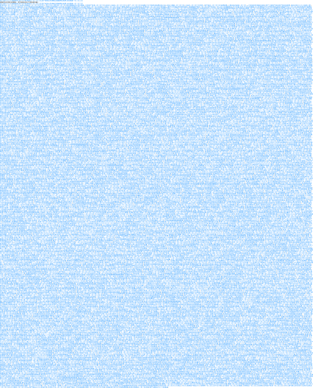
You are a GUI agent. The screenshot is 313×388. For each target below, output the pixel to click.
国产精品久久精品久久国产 (159, 144)
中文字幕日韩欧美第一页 (287, 11)
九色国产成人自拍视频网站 (250, 184)
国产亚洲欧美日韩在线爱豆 (294, 36)
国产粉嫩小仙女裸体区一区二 (239, 226)
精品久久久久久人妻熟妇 (21, 379)
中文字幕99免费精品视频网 (160, 14)
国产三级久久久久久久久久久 (10, 109)
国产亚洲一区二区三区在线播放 (283, 38)
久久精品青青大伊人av (103, 214)
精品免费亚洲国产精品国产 (10, 270)
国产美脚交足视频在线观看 (298, 89)
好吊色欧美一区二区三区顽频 (129, 141)
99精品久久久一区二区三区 (211, 10)
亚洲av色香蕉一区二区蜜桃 (37, 220)
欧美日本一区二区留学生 (89, 362)
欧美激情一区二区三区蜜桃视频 (11, 244)
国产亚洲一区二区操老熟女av (279, 323)
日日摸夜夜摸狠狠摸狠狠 (192, 42)
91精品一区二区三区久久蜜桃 (114, 7)
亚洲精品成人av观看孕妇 (48, 30)
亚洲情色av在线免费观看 (29, 111)
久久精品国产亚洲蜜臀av (211, 304)
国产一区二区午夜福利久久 (194, 102)
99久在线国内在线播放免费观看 (272, 376)
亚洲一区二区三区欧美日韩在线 (161, 150)
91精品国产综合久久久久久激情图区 (63, 45)
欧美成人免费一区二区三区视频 (30, 95)
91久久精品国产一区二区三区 (234, 163)
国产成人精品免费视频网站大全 (217, 198)
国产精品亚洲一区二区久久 (40, 72)
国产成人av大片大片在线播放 (249, 301)
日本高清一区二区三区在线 (23, 153)
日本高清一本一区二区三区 (135, 42)
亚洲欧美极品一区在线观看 (294, 195)
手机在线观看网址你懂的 (63, 350)
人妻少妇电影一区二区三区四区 (266, 14)
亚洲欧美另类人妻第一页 (32, 13)
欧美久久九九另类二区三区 (300, 28)
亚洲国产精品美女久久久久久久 (179, 248)
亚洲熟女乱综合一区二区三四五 (50, 103)
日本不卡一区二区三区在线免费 (294, 21)
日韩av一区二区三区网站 (61, 10)
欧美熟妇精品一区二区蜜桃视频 (209, 283)
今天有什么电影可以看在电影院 (107, 22)
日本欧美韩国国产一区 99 (239, 300)
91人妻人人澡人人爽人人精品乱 (103, 351)
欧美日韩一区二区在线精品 (269, 106)
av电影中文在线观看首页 (172, 340)
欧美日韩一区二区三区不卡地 (130, 13)
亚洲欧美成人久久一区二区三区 (134, 86)
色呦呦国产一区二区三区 (151, 13)
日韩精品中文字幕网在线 (15, 178)
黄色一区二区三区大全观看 (172, 30)
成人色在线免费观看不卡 (297, 72)
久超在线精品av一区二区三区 (113, 84)
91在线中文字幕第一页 (278, 311)
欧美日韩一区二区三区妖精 (28, 346)
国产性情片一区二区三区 (47, 307)
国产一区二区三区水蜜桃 (270, 100)
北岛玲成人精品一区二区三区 (166, 120)
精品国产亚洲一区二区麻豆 (94, 88)
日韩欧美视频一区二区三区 (21, 78)
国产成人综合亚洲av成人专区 (185, 203)
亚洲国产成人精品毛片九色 (166, 25)
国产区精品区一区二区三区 (174, 88)
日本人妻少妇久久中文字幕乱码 (177, 289)
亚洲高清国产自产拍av (156, 102)
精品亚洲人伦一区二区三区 (34, 25)
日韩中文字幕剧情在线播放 (193, 145)
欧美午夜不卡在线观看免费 (12, 169)
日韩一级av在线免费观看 (267, 44)
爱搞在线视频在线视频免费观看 (142, 357)
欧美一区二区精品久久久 (108, 108)
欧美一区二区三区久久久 (121, 64)
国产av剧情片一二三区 (12, 292)
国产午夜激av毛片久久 (202, 164)
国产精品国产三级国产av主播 (145, 89)
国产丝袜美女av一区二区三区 (187, 117)
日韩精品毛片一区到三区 (101, 127)
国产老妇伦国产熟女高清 (267, 245)
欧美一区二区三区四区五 (235, 56)
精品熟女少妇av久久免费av (231, 283)
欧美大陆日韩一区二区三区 (243, 149)
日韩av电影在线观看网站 (280, 70)
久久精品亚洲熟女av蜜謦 (229, 63)
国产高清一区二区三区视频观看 (90, 231)
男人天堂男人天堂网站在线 (300, 39)
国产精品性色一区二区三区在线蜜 (29, 226)
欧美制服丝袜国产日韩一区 (97, 314)
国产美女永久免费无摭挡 (103, 194)
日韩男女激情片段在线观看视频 (199, 272)
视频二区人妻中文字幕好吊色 (26, 100)
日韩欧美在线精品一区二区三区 (160, 281)
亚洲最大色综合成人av (271, 102)
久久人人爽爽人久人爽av (118, 149)
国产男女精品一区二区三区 (223, 11)
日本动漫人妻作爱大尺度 (132, 200)
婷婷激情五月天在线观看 (190, 184)
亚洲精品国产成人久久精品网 (179, 236)
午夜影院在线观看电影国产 (299, 70)
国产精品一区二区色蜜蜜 (67, 17)
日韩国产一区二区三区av (9, 42)
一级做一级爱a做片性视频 (213, 314)
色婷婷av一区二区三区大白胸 (237, 94)
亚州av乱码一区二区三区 (77, 178)
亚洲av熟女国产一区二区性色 (298, 332)
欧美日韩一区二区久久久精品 (65, 67)
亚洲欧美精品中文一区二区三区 (35, 158)
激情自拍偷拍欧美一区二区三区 (297, 381)
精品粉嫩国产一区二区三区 (155, 298)
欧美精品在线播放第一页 (261, 16)
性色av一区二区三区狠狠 (303, 108)
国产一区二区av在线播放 (126, 49)
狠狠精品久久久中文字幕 (171, 292)
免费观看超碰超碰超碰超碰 (17, 81)
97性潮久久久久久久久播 (82, 320)
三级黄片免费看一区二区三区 (14, 14)
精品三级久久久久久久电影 (94, 94)
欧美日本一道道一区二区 (235, 145)
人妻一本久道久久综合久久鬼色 (217, 134)
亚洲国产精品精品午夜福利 (51, 13)
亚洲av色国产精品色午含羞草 (188, 222)
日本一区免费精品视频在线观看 (136, 136)
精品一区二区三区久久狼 (162, 173)
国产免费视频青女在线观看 (87, 44)
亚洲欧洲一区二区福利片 (43, 74)
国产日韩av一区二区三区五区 (71, 189)
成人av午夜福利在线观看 (225, 320)
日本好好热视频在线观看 (78, 33)
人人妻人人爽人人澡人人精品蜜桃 (272, 111)
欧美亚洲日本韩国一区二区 (103, 211)
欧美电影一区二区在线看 (221, 50)
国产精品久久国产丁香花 (21, 147)
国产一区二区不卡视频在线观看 (224, 259)
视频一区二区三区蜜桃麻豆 (226, 205)
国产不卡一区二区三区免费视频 (80, 127)
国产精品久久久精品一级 (261, 39)
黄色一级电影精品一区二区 (130, 111)
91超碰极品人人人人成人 (253, 89)
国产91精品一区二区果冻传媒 (45, 184)
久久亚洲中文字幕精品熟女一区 (172, 152)
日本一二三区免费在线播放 (51, 334)
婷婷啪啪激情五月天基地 (47, 70)
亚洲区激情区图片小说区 (296, 236)
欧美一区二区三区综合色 (226, 113)
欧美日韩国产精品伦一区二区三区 (35, 311)
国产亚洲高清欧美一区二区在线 (156, 116)
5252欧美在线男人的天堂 (194, 88)
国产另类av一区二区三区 (155, 230)
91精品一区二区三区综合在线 (22, 164)
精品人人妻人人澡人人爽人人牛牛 (277, 191)
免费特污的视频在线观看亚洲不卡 (225, 60)
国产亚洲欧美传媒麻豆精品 (27, 276)
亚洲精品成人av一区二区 (52, 195)
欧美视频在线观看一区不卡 (148, 103)
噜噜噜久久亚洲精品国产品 (191, 309)
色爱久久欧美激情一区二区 (298, 150)
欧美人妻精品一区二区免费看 (110, 262)
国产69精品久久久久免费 (77, 264)
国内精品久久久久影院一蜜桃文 (262, 384)
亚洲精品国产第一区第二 (70, 180)
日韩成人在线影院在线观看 (171, 58)
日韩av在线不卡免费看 (231, 189)
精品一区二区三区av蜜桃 (179, 144)
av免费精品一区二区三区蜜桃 (228, 261)
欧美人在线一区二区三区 (239, 61)
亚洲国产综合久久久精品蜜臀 (158, 216)
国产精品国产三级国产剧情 (114, 94)
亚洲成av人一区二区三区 (262, 109)
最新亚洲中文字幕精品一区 (251, 315)
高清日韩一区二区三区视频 (86, 39)
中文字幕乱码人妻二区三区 (107, 49)
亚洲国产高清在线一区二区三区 (287, 55)
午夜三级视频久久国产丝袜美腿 (61, 167)
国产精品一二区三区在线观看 (281, 136)
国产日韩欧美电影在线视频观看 (39, 75)
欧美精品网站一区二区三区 (178, 381)
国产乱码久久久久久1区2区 (34, 177)
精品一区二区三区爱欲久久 (294, 97)
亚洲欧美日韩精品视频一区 (27, 24)
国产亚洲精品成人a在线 (279, 94)
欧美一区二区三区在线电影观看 (125, 153)
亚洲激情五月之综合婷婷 (149, 348)
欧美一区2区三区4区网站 (89, 172)
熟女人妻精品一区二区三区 (52, 109)
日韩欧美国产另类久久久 (44, 16)
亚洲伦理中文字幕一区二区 (102, 188)
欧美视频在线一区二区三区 (67, 134)
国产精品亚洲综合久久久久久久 (94, 250)
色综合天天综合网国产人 (260, 72)
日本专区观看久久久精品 (94, 270)
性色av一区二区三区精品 (222, 53)
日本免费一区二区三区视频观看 (79, 188)
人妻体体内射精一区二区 (237, 5)
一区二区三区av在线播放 (148, 346)
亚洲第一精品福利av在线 (191, 13)
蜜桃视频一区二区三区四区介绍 (281, 321)
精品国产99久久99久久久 (48, 346)
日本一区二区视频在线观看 (24, 16)
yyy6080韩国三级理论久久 (203, 329)
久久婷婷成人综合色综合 (124, 41)
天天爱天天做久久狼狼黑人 (47, 24)
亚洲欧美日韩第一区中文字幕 (268, 13)
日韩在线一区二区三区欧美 (210, 89)
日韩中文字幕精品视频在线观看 (269, 64)
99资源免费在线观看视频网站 (156, 19)
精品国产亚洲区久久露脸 (181, 119)
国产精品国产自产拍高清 (231, 141)
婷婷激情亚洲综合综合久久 (239, 134)
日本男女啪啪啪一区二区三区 (288, 340)
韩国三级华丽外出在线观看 (200, 119)
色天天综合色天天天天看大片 (110, 134)
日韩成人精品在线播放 (163, 256)
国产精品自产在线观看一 (100, 144)
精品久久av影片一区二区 (161, 131)
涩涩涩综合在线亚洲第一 (69, 49)
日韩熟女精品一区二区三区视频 (77, 116)
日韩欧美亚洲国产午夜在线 (88, 371)
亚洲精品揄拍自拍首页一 (133, 84)
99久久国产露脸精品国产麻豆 (223, 150)
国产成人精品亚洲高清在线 (188, 315)
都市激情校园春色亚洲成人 (203, 33)
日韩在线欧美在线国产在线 (68, 36)
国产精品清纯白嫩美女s (63, 267)
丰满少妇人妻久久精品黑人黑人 (147, 78)
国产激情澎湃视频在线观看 (23, 200)
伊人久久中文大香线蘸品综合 (73, 374)
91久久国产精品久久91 (286, 214)
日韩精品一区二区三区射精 (201, 72)
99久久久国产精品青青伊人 (129, 312)
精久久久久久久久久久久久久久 (88, 52)
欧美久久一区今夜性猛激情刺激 (81, 211)
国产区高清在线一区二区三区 (87, 206)
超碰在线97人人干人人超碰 (153, 306)
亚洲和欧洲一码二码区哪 (115, 340)
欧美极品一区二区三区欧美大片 (299, 35)
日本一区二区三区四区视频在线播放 (186, 75)
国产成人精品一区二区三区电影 (186, 153)
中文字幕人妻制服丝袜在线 (22, 141)
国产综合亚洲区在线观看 (75, 95)
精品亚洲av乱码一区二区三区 (165, 38)
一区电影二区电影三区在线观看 (178, 130)
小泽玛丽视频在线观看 (294, 314)
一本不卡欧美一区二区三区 (252, 102)
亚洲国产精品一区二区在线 (85, 315)
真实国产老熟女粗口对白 (80, 317)
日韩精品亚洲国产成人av (197, 134)
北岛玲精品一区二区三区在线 (164, 41)
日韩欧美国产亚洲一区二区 (100, 60)
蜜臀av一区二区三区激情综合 (172, 384)
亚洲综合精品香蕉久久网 (83, 41)
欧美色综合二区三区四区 (208, 24)
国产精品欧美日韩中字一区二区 (57, 60)
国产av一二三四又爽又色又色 (259, 94)
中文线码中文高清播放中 (141, 99)
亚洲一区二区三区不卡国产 (143, 70)
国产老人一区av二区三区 (229, 122)
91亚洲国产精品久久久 (8, 63)
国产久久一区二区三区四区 (128, 378)
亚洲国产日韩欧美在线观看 (162, 33)
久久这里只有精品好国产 (277, 52)
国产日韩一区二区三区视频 (104, 38)
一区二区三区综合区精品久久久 (278, 159)
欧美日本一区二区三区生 (227, 203)
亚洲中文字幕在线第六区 (224, 180)
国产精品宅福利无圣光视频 (13, 142)
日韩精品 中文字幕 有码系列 (194, 278)
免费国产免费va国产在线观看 (269, 166)
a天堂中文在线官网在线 (290, 228)
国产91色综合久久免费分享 (196, 69)
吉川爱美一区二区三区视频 (270, 170)
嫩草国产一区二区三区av (288, 13)
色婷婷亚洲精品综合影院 (251, 309)
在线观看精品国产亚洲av (254, 42)
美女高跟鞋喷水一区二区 (230, 364)
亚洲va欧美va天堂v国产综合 (255, 206)
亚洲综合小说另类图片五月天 (195, 275)
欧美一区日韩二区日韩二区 (149, 24)
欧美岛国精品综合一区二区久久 (44, 141)
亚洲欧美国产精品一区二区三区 (108, 77)
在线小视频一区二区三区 (176, 5)
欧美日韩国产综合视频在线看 (87, 186)
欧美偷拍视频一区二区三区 (152, 253)
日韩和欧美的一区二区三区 (196, 368)
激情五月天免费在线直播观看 (104, 16)
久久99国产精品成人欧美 (277, 139)
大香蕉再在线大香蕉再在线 (295, 295)
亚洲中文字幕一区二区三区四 (261, 264)
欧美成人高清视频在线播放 (285, 325)
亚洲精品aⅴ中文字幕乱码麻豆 (82, 8)
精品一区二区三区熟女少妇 (119, 303)
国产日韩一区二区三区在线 (135, 94)
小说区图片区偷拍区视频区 (298, 50)
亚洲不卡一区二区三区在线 (182, 173)
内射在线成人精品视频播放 (152, 233)
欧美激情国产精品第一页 (230, 44)
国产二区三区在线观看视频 (227, 74)
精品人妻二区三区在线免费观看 (122, 127)
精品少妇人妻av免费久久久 (296, 99)
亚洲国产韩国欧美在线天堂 (14, 127)
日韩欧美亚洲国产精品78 (187, 346)
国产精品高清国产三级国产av (19, 77)
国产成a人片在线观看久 (170, 44)
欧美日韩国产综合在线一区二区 (125, 175)
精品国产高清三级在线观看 (54, 83)
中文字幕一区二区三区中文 (278, 119)
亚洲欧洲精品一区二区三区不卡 (218, 84)
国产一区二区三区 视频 (153, 30)
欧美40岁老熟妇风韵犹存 (78, 31)
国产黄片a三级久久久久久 (77, 99)
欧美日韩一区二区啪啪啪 (263, 125)
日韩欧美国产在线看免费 (226, 24)
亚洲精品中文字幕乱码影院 (171, 192)
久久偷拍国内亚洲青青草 (107, 122)
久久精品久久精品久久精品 (175, 138)
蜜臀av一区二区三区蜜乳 (251, 376)
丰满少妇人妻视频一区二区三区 (89, 24)
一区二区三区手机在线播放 (203, 269)
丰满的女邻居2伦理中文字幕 (51, 304)
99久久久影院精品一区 (156, 27)
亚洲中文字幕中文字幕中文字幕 (186, 364)
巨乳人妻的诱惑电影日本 (295, 181)
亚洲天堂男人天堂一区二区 (296, 192)
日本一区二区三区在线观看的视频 (222, 273)
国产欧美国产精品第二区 (301, 307)
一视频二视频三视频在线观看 (94, 183)
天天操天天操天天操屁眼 (158, 317)
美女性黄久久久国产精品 (283, 242)
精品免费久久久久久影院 (226, 357)
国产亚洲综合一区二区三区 (218, 226)
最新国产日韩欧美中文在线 (176, 159)
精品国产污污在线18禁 (291, 342)
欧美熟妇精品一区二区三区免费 (201, 244)
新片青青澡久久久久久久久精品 (300, 61)
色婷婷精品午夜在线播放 (126, 195)
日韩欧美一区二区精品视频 (146, 39)
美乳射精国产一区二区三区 (149, 343)
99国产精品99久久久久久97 (36, 356)
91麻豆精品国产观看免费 (244, 234)
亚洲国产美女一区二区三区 (88, 58)
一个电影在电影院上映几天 (144, 359)
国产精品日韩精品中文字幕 (105, 10)
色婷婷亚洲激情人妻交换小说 (168, 276)
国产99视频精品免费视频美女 (111, 55)
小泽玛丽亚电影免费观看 (249, 55)
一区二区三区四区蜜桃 (188, 44)
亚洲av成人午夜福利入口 (97, 33)
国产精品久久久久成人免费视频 (192, 166)
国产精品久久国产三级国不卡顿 (224, 83)
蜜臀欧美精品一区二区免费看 (87, 191)
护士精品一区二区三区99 (58, 136)
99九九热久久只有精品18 (84, 66)
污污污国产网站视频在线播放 (176, 272)
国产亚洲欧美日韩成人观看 (42, 217)
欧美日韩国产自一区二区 (178, 136)
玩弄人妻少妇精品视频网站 (16, 356)
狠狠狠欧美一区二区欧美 (28, 228)
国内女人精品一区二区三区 (212, 128)
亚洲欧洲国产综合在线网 (294, 56)
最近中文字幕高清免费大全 (75, 25)
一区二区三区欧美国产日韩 (66, 242)
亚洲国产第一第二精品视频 (249, 106)
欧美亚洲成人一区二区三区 (253, 202)
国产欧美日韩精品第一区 (109, 120)
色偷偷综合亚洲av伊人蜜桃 (39, 45)
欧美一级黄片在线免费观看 (215, 159)
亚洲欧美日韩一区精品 (161, 53)
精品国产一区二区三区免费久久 (15, 150)
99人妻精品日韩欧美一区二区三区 (114, 83)
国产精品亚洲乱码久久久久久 (268, 217)
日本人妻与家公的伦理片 (235, 161)
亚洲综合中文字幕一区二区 (95, 114)
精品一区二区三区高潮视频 (254, 172)
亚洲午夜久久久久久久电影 (286, 141)
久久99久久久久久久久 (192, 141)
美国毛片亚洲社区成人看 (208, 315)
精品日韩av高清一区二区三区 (80, 155)
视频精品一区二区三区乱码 (295, 152)
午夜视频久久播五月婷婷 (254, 56)
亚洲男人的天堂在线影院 (60, 102)
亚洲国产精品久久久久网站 (228, 124)
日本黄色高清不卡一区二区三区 (242, 175)
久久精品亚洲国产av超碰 (243, 150)
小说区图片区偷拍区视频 (279, 66)
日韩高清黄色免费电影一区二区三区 (16, 261)
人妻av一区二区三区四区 (77, 247)
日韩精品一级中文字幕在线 (54, 25)
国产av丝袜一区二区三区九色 (194, 295)
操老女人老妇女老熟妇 (162, 175)
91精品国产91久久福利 (86, 192)
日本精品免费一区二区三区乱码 (191, 197)
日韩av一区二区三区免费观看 (190, 80)
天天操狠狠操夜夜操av (18, 35)
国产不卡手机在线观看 (225, 39)
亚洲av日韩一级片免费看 (110, 103)
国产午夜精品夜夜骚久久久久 (85, 335)
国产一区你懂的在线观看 (37, 69)
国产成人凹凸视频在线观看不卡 (63, 335)
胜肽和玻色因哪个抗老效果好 (176, 134)
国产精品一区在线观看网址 (97, 142)
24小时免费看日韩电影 (298, 163)
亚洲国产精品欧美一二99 (41, 335)
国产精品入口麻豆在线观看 (261, 38)
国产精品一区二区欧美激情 (52, 130)
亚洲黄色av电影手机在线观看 (251, 228)
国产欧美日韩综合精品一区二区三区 (112, 91)
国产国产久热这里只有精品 (272, 10)
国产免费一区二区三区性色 (17, 167)
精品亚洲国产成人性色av (203, 149)
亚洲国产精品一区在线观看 (296, 293)
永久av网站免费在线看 (231, 55)
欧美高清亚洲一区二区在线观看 (90, 200)
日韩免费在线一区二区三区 (102, 74)
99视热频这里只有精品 (234, 19)
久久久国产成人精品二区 (105, 11)
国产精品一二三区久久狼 (79, 75)
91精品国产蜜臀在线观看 (66, 342)
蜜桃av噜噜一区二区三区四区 (301, 191)
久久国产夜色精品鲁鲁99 (68, 225)
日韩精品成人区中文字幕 (32, 343)
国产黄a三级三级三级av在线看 (104, 318)
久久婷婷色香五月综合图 (247, 331)
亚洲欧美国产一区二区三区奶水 (13, 216)
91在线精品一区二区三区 (28, 306)
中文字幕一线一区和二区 (128, 80)
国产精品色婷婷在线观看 (169, 170)
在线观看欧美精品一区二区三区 (247, 113)
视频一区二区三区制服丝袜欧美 (33, 314)
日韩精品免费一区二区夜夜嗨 (88, 134)
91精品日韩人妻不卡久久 (192, 172)
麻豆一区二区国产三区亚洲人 (64, 240)
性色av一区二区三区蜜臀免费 (114, 293)
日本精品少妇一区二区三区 (188, 343)
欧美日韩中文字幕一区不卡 (44, 67)
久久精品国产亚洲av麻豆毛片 (53, 382)
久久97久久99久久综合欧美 (133, 208)
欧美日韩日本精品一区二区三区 (159, 119)
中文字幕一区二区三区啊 (40, 105)
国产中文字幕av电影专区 (67, 292)
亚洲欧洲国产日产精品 (278, 16)
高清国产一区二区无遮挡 (77, 47)
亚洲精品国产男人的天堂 (100, 149)
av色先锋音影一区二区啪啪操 (193, 189)
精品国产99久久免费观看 (167, 240)
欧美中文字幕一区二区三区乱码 (189, 239)
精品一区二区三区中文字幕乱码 (11, 7)
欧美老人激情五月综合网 (67, 52)
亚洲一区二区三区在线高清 (213, 353)
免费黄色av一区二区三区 (85, 214)
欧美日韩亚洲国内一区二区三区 (160, 83)
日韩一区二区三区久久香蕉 (244, 14)
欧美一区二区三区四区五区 (210, 27)
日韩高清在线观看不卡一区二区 (20, 217)
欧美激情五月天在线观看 (148, 108)
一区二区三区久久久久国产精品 (112, 272)
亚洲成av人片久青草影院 (294, 77)
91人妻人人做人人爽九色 (9, 120)
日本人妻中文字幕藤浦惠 (298, 84)
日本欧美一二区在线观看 (273, 80)
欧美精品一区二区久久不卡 (289, 49)
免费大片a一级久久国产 (149, 206)
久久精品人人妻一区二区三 (143, 354)
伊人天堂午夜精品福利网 (129, 346)
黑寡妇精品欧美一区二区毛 (174, 225)
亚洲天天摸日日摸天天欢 (200, 242)
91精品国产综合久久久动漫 (126, 78)
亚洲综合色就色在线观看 (88, 384)
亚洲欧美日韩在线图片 (163, 287)
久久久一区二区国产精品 (50, 169)
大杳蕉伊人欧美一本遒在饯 (248, 49)
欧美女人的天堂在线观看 (91, 13)
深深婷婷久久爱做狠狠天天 (254, 36)
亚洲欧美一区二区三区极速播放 (241, 28)
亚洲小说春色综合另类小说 (298, 258)
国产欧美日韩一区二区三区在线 (45, 200)
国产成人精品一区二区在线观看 (93, 339)
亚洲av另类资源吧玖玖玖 (30, 39)
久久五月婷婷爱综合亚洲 (79, 159)
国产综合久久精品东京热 (55, 367)
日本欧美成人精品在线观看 (27, 265)
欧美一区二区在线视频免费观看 (143, 75)
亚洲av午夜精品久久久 (181, 67)
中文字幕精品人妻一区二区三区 (246, 92)
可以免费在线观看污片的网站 (101, 379)
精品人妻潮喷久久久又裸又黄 (176, 300)
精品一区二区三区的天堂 (181, 242)
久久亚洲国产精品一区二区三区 (120, 105)
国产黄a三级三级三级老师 (111, 139)
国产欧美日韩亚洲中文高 (165, 251)
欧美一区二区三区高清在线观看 (209, 120)
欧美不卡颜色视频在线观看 (202, 173)
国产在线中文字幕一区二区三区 (42, 147)
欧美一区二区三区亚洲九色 (76, 142)
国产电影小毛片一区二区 (249, 186)
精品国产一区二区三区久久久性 (232, 240)
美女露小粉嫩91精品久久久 (49, 49)
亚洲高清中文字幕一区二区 (258, 198)
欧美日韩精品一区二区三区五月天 (32, 5)
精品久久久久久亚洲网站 (259, 84)
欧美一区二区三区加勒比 (137, 56)
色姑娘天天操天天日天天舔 (60, 131)
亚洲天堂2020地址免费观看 (211, 80)
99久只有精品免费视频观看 (67, 44)
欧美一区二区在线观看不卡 (235, 247)
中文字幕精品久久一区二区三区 (82, 10)
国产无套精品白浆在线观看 (73, 94)
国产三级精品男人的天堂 (19, 99)
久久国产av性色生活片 (130, 24)
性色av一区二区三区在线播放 (38, 167)
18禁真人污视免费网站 (207, 328)
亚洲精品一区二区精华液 (199, 127)
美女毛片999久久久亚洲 (192, 86)
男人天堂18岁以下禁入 (192, 27)
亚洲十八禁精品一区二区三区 (269, 33)
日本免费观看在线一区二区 (268, 49)
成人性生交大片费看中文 (63, 77)
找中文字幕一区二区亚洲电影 (242, 169)
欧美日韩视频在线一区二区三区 (141, 66)
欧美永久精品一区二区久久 (54, 50)
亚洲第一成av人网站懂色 (87, 49)
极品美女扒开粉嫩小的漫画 (154, 367)
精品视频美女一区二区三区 (128, 309)
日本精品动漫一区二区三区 (104, 133)
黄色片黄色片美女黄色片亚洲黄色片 (17, 264)
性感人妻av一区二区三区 (23, 237)
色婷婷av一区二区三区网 (209, 106)
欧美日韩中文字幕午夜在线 (105, 78)
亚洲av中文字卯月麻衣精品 (180, 142)
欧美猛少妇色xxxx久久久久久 (99, 223)
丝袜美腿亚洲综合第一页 (214, 189)
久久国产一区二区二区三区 (23, 203)
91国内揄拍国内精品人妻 (220, 28)
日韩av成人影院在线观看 (253, 295)
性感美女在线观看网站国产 (86, 45)
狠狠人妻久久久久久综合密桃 (220, 95)
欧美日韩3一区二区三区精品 (123, 184)
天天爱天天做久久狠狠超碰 (163, 105)
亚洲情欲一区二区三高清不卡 (77, 331)
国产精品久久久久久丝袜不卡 (170, 13)
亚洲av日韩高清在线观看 (35, 250)
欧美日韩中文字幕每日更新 (260, 134)
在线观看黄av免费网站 (10, 222)
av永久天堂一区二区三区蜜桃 (116, 114)
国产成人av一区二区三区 (76, 219)
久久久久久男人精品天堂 (11, 92)
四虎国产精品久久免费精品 (223, 149)
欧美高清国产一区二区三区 (49, 236)
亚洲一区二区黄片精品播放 (84, 287)
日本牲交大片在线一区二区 (246, 25)
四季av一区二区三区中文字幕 (230, 155)
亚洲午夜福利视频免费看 (275, 86)
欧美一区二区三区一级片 (107, 276)
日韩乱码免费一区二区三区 (144, 267)
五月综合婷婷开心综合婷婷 (227, 117)
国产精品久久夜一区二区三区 (55, 166)
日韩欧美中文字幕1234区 (185, 41)
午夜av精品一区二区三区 (296, 19)
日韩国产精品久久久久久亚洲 (85, 80)
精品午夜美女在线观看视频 (75, 56)
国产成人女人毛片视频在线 (127, 61)
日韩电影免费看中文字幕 (212, 220)
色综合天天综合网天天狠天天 (238, 35)
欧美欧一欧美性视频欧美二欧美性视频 (253, 258)
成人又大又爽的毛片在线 (111, 111)
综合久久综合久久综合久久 (235, 75)
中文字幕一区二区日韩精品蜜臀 (74, 109)
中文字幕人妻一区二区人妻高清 (121, 69)
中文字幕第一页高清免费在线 (169, 184)
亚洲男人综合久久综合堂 (246, 374)
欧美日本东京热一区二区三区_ (247, 33)
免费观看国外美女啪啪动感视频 (43, 80)
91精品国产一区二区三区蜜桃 (199, 156)
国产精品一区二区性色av (191, 290)
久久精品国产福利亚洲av (269, 290)
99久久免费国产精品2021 (136, 88)
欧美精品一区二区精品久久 (128, 304)
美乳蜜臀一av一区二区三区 (231, 10)
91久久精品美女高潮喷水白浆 (193, 22)
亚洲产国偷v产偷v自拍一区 (115, 339)
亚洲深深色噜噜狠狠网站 (119, 131)
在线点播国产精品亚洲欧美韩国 (62, 175)
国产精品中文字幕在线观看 (45, 41)
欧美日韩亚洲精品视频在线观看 (235, 88)
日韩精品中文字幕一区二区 (93, 293)
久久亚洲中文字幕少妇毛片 (43, 328)
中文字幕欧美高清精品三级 (165, 326)
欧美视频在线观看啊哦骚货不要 (232, 89)
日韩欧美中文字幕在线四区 (86, 67)
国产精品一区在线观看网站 (143, 173)
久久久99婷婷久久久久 (151, 331)
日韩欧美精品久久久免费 (108, 58)
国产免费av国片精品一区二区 (111, 52)
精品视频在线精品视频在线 (302, 242)
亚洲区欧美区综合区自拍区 (27, 307)
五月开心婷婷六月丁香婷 (78, 314)
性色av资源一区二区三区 (244, 108)
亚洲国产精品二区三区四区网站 (27, 58)
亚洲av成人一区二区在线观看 (138, 373)
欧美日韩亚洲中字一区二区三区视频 (116, 259)
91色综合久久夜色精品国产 (177, 35)
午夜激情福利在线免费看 (38, 64)
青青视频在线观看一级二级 (142, 11)
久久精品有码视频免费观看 (30, 374)
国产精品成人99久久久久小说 (129, 163)
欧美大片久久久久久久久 (127, 120)
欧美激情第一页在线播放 (152, 255)
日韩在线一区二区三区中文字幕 (124, 124)
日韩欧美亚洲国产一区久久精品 (265, 272)
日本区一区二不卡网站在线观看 (53, 56)
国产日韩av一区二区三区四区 (200, 47)
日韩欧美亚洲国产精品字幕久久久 (40, 181)
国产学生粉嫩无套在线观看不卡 (192, 208)
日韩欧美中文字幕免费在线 (63, 351)
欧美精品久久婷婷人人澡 (278, 35)
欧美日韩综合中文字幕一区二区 (18, 61)
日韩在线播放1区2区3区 (163, 75)
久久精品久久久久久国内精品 (27, 128)
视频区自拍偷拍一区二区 (145, 326)
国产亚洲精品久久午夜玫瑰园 (212, 163)
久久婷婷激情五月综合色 (139, 97)
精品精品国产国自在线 (267, 55)
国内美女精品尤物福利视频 (86, 17)
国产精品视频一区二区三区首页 (84, 77)
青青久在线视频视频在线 (178, 114)
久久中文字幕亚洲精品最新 (152, 335)
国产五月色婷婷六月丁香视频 (13, 33)
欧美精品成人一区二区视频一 (246, 357)
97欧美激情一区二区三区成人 (39, 175)
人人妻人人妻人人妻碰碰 (119, 381)
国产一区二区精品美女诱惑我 (121, 14)
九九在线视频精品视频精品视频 (264, 58)
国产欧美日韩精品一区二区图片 (264, 53)
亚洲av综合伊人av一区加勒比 (299, 69)
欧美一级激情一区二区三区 (105, 192)
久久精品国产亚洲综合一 (294, 343)
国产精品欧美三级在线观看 (237, 287)
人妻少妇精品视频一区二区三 (116, 216)
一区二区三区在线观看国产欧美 (184, 357)
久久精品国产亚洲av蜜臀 (256, 287)
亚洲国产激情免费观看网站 (20, 223)
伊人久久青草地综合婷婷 (217, 262)
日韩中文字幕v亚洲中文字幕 (119, 147)
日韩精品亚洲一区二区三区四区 (298, 144)
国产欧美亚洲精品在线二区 (235, 195)
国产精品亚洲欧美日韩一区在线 (105, 283)
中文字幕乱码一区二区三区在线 (149, 58)
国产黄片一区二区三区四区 (89, 120)
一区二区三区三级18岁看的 (72, 13)
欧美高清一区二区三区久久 (10, 5)
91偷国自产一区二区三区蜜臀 (248, 74)
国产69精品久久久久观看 (11, 39)
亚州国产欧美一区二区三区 (257, 275)
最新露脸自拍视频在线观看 (254, 240)
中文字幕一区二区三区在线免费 (169, 307)
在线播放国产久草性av (152, 198)
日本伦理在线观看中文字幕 (10, 60)
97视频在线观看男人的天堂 (54, 7)
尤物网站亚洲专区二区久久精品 (289, 78)
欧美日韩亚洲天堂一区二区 (286, 194)
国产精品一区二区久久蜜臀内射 (232, 36)
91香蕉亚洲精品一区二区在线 (197, 247)
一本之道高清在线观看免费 (125, 39)
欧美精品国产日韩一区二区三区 (208, 44)
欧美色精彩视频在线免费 (55, 27)
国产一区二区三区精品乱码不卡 (273, 197)
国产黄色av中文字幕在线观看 (30, 130)
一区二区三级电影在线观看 (36, 47)
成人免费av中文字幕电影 (303, 188)
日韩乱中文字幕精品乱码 (135, 314)
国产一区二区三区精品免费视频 (171, 279)
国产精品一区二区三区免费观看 (215, 5)
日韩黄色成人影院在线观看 (253, 335)
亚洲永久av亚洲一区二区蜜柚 (39, 286)
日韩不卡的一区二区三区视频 (87, 370)
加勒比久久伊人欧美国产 (116, 109)
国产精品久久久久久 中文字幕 (156, 244)
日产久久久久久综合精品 (178, 94)
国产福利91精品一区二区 (120, 66)
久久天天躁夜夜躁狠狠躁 (195, 365)
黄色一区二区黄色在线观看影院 (64, 153)
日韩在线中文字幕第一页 (48, 360)
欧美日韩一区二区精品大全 (210, 36)
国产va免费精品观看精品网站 (192, 356)
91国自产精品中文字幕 (252, 100)
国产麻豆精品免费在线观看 (281, 41)
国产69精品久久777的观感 (158, 387)
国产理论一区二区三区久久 (22, 362)
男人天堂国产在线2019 (176, 19)
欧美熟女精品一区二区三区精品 (17, 8)
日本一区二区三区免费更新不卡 (17, 286)
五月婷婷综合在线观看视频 (130, 186)
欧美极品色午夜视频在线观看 (164, 364)
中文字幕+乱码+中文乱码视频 (243, 7)
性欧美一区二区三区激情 (242, 116)
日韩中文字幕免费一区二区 (299, 306)
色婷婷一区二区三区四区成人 (194, 384)
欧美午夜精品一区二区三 (48, 371)
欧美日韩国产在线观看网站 (206, 38)
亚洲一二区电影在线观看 (205, 326)
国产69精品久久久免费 (139, 245)
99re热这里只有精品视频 (278, 72)
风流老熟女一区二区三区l (121, 325)
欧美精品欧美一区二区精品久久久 (282, 149)
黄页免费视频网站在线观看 (215, 183)
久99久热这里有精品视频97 (92, 84)
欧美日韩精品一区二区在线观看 (297, 279)
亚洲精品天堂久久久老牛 (226, 214)
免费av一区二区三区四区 (28, 36)
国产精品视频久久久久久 (233, 166)
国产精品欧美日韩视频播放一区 (189, 10)
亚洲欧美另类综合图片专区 (138, 83)
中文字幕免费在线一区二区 (47, 309)
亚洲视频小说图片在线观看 (215, 56)
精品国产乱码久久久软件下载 (218, 99)
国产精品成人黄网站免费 (47, 337)
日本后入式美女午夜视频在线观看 (41, 345)
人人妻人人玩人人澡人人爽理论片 (253, 343)
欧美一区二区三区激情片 (125, 16)
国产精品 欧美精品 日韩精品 (14, 136)
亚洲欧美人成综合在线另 (116, 128)
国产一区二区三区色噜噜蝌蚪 (220, 242)
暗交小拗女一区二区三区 (48, 39)
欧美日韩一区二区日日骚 (51, 226)
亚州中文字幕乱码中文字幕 (275, 279)
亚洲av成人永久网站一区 (214, 102)
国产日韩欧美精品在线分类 (65, 66)
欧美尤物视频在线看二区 (81, 379)
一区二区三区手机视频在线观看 (270, 60)
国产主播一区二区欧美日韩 (93, 81)
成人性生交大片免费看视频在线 (86, 122)
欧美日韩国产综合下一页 (114, 220)
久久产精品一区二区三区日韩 (164, 147)
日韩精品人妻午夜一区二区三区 (216, 139)
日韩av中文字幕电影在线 (116, 92)
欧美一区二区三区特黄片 (93, 83)
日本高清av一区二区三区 (177, 212)
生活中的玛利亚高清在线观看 (282, 95)
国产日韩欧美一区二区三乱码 (259, 61)
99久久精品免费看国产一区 (50, 38)
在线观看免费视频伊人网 (182, 273)
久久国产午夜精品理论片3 (184, 188)
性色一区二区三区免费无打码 (270, 278)
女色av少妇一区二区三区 (284, 379)
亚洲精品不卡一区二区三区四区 (11, 138)
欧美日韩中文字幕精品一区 (108, 378)
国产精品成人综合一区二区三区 (196, 262)
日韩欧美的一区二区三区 (155, 63)
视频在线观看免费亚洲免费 (235, 21)
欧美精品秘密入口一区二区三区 (172, 111)
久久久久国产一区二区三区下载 (42, 61)
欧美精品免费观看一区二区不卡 (299, 120)
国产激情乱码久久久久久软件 (91, 255)
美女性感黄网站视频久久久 (122, 173)
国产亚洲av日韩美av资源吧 (150, 111)
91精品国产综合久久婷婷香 (274, 195)
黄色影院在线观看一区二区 (12, 195)
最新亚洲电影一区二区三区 (180, 14)
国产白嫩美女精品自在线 (226, 284)
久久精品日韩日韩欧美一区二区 (108, 17)
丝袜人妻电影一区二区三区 (173, 141)
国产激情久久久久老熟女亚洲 (182, 97)
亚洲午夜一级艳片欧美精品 (175, 231)
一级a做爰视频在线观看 (116, 264)
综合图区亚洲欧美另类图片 (17, 28)
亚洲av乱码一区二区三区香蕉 (57, 69)
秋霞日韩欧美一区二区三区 (130, 348)
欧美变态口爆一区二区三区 (219, 66)
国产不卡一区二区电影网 (69, 108)
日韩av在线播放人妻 (19, 220)
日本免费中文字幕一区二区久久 (169, 106)
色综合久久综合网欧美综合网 (60, 379)
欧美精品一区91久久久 (50, 272)
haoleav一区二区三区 (196, 381)
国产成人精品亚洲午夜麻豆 (97, 150)
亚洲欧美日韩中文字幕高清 (181, 311)
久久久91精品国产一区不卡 (216, 114)
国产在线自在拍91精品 (22, 353)
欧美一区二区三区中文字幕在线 (153, 300)
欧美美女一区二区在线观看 (150, 186)
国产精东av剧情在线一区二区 (252, 80)
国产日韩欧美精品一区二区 (265, 194)
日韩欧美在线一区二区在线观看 (157, 94)
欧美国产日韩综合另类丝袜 (232, 17)
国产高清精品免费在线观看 (247, 64)
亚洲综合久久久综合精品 (165, 203)
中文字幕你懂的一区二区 (259, 35)
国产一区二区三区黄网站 (163, 242)
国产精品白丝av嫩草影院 (191, 106)
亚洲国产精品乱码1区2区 (253, 197)
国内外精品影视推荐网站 (131, 139)
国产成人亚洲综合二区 (211, 122)
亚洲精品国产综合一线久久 (246, 273)
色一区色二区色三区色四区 (112, 334)
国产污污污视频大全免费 (37, 364)
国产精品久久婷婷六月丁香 (211, 181)
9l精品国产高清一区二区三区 (142, 164)
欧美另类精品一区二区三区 (83, 16)
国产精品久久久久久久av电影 (102, 155)
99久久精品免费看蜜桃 (166, 108)
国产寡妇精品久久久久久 (171, 200)
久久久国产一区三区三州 (106, 236)
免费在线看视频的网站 (56, 139)
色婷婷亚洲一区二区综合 (193, 220)
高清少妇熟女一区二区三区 (39, 97)
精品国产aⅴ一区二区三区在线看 (285, 281)
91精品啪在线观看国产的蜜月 (121, 328)
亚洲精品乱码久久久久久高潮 (224, 267)
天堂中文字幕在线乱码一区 (287, 58)
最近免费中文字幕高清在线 (142, 28)
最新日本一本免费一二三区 (12, 13)
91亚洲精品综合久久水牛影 (282, 269)
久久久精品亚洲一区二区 (150, 353)
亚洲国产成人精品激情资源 (86, 164)
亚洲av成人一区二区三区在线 (276, 287)
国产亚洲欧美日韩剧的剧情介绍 (208, 240)
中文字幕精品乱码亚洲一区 (275, 293)
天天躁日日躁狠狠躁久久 (292, 80)
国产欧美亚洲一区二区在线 (111, 226)
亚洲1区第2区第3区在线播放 (238, 91)
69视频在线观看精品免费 (264, 297)
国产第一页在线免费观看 (108, 195)
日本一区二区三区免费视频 (270, 133)
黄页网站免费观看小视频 (253, 27)
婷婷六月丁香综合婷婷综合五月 (139, 113)
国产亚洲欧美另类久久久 (240, 303)
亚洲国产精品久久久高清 (200, 311)
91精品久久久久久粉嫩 (166, 64)
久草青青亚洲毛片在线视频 (100, 14)
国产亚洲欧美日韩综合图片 (174, 102)
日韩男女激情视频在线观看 (173, 55)
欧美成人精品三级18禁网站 (149, 312)
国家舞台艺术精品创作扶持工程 (165, 10)
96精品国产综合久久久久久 (218, 31)
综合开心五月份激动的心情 (159, 360)
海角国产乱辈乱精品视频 (44, 53)
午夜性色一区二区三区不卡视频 (271, 113)
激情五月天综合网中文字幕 (82, 205)
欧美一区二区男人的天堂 (302, 156)
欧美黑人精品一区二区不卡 (143, 133)
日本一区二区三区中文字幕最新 (69, 156)
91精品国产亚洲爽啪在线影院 (274, 56)
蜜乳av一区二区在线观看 (68, 86)
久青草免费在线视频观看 (241, 95)
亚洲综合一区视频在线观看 (82, 173)
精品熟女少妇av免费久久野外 (28, 370)
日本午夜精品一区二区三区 (18, 11)
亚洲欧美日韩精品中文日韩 (133, 265)
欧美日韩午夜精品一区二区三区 (251, 189)
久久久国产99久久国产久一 (239, 31)
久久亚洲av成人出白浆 (29, 301)
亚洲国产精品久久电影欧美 (292, 208)
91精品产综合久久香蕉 (146, 175)
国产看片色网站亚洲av (232, 332)
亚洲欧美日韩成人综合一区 (203, 345)
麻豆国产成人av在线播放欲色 (94, 376)
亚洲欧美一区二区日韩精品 (94, 95)
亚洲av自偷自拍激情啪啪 (90, 152)
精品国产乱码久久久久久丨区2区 (73, 281)
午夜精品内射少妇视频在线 (67, 192)
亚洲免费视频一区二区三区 (259, 99)
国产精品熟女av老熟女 (97, 116)
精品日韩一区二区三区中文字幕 (32, 92)
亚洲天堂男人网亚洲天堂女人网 (212, 312)
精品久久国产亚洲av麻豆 (79, 113)
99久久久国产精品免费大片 (25, 86)
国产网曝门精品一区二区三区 (185, 234)
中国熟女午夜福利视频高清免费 (224, 194)
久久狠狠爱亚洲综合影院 (82, 312)
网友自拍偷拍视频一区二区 (232, 255)
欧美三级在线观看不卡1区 (254, 334)
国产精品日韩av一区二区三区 (215, 367)
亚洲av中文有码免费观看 (297, 351)
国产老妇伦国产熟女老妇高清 (141, 74)
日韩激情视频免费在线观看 (239, 99)
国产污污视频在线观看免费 (147, 197)
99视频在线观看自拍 (146, 167)
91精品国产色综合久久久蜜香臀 (100, 159)
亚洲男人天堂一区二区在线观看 (133, 52)
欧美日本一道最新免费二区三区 (229, 147)
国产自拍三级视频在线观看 (61, 89)
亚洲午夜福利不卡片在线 (120, 97)
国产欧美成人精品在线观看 (61, 326)
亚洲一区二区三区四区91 (268, 74)
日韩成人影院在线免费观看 (25, 183)
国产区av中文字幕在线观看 (157, 130)
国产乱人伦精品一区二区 (67, 370)
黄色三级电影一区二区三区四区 (290, 237)
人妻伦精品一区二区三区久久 (199, 178)
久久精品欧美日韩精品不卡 (100, 364)
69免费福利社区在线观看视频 (138, 158)
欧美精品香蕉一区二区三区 (156, 226)
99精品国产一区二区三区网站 (62, 78)
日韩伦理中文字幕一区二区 (10, 374)
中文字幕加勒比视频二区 (37, 150)
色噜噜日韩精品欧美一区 (11, 304)
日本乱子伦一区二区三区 (211, 309)
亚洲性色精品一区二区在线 (249, 133)
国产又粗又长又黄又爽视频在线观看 (15, 97)
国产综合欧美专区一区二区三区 (31, 88)
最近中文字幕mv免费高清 (246, 205)
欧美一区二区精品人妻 (161, 28)
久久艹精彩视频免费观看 (177, 247)
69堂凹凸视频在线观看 (113, 230)
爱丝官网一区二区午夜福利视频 (240, 67)
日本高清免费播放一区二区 (27, 91)
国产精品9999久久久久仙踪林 (40, 205)
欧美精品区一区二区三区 (245, 297)
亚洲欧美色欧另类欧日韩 (19, 144)
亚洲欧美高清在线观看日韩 (132, 161)
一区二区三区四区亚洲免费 (264, 173)
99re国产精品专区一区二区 (240, 50)
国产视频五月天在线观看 (158, 373)
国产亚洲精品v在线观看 (253, 239)
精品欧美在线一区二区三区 (190, 233)
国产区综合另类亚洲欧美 (225, 38)
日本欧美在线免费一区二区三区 (122, 364)
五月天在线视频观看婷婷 (15, 166)
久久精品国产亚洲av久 (116, 136)
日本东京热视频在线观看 (219, 70)
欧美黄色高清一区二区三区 (154, 138)
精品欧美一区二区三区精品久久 (126, 167)
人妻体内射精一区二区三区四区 (282, 134)
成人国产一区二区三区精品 (95, 230)
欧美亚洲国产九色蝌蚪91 (158, 247)
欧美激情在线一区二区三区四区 (269, 124)
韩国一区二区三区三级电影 (215, 19)
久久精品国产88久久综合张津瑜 (260, 31)
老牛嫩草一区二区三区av (292, 212)
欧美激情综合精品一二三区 (179, 53)
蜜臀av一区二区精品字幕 (59, 264)
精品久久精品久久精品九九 (262, 67)
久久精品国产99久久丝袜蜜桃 (46, 19)
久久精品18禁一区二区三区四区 (68, 30)
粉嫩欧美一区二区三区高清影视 (147, 195)
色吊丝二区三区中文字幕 (186, 39)
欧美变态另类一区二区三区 (193, 293)
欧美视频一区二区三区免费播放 (154, 84)
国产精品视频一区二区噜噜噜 (66, 117)
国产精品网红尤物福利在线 (59, 211)
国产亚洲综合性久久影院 (67, 206)
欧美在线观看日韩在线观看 (75, 275)
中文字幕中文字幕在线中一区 (182, 83)
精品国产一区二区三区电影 (202, 105)
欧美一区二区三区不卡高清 (176, 84)
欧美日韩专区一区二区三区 (83, 184)
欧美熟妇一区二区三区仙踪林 (149, 8)
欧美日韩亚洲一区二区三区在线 (143, 251)
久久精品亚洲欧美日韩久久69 (70, 253)
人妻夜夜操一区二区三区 (171, 208)
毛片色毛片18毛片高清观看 (197, 94)
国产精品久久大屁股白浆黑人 (234, 312)
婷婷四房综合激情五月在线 (195, 258)
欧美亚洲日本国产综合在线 (207, 357)
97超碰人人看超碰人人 (65, 133)
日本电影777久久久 (124, 164)
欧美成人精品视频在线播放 (65, 297)
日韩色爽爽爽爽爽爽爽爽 (174, 220)
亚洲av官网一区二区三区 (175, 323)
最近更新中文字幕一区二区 (96, 145)
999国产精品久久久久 (293, 30)
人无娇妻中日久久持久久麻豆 (299, 312)
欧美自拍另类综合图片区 (236, 69)
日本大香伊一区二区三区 (21, 155)
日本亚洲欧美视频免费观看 (211, 376)
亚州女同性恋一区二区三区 (195, 19)
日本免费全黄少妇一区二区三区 (165, 239)
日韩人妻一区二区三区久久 (86, 22)
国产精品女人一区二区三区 (170, 78)
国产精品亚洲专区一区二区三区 (47, 86)
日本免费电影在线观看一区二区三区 (52, 63)
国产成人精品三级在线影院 (53, 279)
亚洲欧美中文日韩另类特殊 (200, 67)
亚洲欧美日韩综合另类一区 (91, 304)
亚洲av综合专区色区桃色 (26, 122)
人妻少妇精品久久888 (214, 289)
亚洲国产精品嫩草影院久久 (283, 31)
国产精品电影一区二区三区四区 (299, 345)
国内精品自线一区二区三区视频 (11, 158)
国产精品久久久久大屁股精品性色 (297, 92)
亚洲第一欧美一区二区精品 (53, 94)
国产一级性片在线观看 (261, 28)
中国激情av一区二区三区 (284, 384)
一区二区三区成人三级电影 (273, 97)
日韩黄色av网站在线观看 (121, 74)
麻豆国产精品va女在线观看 (218, 223)
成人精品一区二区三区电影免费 (220, 125)
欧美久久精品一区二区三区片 (116, 5)
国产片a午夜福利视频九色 (159, 269)
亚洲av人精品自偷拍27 (120, 102)
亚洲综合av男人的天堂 (93, 219)
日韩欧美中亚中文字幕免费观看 (216, 381)
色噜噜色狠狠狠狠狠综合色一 (161, 45)
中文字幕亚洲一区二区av (276, 275)
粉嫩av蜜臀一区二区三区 (180, 382)
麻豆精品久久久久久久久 (148, 228)
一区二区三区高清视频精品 (189, 8)
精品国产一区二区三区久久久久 (129, 384)
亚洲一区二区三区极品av (48, 206)
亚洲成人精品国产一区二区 (114, 42)
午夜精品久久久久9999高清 (223, 188)
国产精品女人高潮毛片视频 (174, 56)
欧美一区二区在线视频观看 (213, 88)
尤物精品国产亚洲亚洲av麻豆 (144, 203)
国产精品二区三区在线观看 (97, 177)
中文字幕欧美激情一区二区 (129, 36)
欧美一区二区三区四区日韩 (276, 19)
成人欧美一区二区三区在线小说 (91, 141)
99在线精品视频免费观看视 (83, 203)
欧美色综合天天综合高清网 (47, 91)
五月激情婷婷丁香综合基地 (34, 287)
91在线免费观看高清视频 (135, 35)
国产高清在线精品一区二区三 (296, 251)
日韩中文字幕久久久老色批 (46, 255)
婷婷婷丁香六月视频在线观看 (297, 52)
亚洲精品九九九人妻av (125, 370)
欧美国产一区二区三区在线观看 (64, 214)
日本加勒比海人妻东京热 (99, 105)
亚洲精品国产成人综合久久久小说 (194, 58)
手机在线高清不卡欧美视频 (162, 11)
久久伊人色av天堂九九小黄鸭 (179, 158)
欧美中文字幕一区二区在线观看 (188, 74)
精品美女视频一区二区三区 (257, 52)
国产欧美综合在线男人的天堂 (279, 22)
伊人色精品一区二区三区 (267, 141)
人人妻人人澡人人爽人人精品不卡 (32, 60)
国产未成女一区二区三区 (121, 357)
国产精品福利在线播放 (277, 200)
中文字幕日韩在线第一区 (275, 153)
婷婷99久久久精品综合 (134, 7)
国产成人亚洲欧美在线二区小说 (266, 216)
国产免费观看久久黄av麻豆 (146, 124)
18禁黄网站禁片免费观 (243, 16)
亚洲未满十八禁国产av (22, 10)
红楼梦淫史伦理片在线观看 (178, 250)
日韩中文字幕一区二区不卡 (40, 125)
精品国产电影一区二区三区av (298, 226)
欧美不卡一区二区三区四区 (254, 304)
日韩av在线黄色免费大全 (41, 89)
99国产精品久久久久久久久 (82, 53)
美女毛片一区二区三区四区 (220, 359)
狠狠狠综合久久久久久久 (189, 331)
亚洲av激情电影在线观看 (192, 195)
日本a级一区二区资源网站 (198, 144)
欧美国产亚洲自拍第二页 (132, 368)
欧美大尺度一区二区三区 (60, 286)
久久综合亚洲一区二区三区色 (79, 105)
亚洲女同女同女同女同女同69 (151, 141)
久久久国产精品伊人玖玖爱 (91, 334)
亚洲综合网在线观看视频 (60, 155)
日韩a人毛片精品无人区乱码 (171, 290)
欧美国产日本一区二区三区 (107, 284)
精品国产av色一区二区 (213, 22)
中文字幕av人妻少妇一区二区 (12, 298)
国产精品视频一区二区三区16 (36, 188)
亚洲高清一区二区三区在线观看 (219, 58)
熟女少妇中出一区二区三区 (207, 228)
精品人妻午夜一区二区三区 (47, 134)
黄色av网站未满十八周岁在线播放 (27, 38)
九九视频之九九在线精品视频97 (216, 200)
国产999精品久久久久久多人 (136, 109)
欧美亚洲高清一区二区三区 (125, 89)
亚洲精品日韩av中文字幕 (219, 250)
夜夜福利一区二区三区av (79, 223)
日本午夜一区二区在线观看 (36, 216)
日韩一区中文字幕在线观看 (147, 307)
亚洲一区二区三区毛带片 (67, 91)
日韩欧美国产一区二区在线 (197, 300)
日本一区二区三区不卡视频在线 (254, 314)
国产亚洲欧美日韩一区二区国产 (170, 61)
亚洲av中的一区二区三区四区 (95, 258)
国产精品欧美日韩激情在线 (144, 38)
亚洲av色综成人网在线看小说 (285, 164)
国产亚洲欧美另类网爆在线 (39, 144)
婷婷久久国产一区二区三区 (157, 212)
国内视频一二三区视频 (141, 14)
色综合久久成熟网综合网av (18, 64)
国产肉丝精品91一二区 (221, 97)
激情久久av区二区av (213, 30)
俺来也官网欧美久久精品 (228, 230)
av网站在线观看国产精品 (11, 301)
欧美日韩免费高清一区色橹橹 (138, 149)
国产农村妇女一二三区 (155, 56)
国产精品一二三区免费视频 (63, 283)
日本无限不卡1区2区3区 (19, 31)
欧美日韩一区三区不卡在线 (294, 153)
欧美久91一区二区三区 (200, 175)
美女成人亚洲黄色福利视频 (250, 111)
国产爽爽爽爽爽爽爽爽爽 (170, 17)
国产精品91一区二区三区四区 (44, 22)
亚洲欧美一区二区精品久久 (200, 14)
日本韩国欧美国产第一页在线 (65, 276)
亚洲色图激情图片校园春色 (124, 53)
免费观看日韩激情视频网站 (49, 172)
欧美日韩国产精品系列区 (217, 94)
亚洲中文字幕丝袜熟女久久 (96, 109)
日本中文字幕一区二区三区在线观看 (19, 131)
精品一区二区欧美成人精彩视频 (299, 206)
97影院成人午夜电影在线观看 (178, 373)
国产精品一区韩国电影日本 (214, 21)
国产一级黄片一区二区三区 (65, 22)
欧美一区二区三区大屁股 (15, 50)
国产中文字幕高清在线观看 (244, 11)
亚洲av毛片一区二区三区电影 (214, 145)
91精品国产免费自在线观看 (17, 119)
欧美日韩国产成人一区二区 (187, 120)
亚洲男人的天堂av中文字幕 (171, 255)
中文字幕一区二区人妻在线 (170, 331)
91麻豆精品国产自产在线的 (248, 60)
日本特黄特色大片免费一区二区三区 (121, 359)
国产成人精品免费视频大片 (14, 275)
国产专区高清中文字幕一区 (140, 382)
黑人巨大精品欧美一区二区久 (267, 63)
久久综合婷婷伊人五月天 (190, 36)
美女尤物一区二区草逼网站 (126, 297)
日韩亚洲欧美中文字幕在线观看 (233, 181)
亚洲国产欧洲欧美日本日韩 (259, 223)
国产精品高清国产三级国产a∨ (296, 178)
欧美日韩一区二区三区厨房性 (220, 303)
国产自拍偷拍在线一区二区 (27, 293)
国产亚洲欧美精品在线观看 (177, 81)
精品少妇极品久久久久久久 (17, 75)
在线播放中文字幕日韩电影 (15, 230)
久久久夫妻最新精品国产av (97, 136)
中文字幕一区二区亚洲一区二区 (232, 27)
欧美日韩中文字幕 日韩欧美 (244, 167)
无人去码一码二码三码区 (15, 177)
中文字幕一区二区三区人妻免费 (203, 370)
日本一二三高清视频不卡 (55, 150)
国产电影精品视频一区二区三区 (247, 8)
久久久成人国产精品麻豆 (214, 166)
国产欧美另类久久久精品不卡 (217, 351)
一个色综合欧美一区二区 (271, 255)
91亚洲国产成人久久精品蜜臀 (94, 298)
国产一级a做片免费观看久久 (227, 49)
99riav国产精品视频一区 (159, 99)
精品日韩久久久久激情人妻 (301, 5)
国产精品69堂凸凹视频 (73, 50)
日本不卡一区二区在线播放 (298, 16)
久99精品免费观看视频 (251, 290)
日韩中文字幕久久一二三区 (268, 328)
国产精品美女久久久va (14, 172)
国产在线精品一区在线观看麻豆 (105, 170)
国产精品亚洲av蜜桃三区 (269, 276)
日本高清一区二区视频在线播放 (194, 30)
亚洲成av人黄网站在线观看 (74, 114)
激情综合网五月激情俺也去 (295, 200)
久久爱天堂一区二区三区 (234, 197)
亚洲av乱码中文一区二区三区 (63, 11)
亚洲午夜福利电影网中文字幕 (212, 307)
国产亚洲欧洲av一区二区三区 (34, 331)
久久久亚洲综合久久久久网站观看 (90, 225)
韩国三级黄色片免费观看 (23, 320)
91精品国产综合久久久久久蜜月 (104, 8)
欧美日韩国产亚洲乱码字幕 (278, 84)
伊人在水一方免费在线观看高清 (225, 64)
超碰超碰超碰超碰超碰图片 (302, 109)
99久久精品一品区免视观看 (222, 116)
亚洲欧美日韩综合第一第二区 (123, 256)
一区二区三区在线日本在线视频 (193, 306)
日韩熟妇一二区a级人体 (216, 81)
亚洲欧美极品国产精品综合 (202, 169)
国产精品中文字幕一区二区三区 (157, 142)
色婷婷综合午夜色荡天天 (129, 22)
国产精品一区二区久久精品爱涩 (54, 219)
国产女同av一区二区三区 (21, 72)
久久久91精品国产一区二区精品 (140, 131)
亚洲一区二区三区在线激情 (63, 16)
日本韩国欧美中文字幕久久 (69, 172)
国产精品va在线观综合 (261, 150)
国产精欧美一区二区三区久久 (128, 284)
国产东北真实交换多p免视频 (237, 367)
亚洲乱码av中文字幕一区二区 (73, 270)
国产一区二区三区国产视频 (47, 191)
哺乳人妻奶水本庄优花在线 (244, 382)
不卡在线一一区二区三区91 (160, 311)
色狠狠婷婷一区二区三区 (248, 356)
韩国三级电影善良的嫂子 (192, 332)
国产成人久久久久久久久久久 (211, 233)
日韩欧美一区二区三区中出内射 (232, 100)
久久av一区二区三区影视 (167, 117)
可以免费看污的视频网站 (105, 240)
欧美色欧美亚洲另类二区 (199, 216)
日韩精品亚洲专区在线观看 (68, 58)
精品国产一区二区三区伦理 (275, 128)
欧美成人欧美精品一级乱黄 (50, 152)
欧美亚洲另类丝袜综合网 (63, 147)
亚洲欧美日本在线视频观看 (112, 255)
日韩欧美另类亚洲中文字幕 (291, 124)
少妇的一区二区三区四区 (194, 5)
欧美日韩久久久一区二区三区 (200, 360)
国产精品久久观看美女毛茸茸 (172, 293)
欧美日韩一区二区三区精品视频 (242, 209)
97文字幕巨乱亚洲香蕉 (27, 120)
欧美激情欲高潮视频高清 (177, 50)
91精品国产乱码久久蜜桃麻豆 (60, 303)
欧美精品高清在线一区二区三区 (57, 33)
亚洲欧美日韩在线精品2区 (148, 304)
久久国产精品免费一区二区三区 (213, 86)
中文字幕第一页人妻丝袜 (135, 138)
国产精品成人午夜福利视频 (111, 374)
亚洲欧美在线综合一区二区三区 (132, 367)
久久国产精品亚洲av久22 (272, 362)
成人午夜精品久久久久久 (274, 17)
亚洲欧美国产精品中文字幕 (137, 216)
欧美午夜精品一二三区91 (204, 41)
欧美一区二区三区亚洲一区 (159, 158)
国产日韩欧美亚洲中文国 (276, 178)
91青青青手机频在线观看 (186, 38)
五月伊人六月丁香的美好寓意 (283, 188)
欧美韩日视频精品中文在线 (130, 77)
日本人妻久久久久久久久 (200, 70)
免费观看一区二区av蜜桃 (108, 197)
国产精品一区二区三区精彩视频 (271, 364)
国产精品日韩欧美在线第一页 (51, 270)
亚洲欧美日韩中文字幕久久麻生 (285, 130)
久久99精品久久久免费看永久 (236, 212)
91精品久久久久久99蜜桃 (177, 99)
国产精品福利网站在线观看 (276, 161)
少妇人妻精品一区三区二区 (60, 113)
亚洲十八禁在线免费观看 (93, 35)
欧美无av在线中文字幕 (193, 163)
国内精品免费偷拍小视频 (162, 127)
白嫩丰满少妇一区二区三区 (209, 331)
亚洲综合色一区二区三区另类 (168, 378)
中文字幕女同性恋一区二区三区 (17, 351)
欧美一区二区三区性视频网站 (70, 259)
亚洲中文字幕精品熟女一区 (214, 208)
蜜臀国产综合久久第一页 (106, 117)
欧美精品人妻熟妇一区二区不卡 (289, 14)
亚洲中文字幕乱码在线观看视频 (175, 219)
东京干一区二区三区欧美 (182, 70)
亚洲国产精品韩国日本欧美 (289, 329)
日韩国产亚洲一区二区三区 (95, 5)
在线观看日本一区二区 (102, 66)
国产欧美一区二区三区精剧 (18, 27)
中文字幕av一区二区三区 (239, 198)
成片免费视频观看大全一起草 (81, 245)
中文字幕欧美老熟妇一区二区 (242, 130)
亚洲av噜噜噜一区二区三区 (121, 75)
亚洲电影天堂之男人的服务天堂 (126, 21)
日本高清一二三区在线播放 (10, 189)
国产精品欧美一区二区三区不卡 (222, 14)
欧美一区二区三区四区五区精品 (256, 292)
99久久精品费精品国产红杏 (98, 99)
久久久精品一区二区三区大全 (65, 164)
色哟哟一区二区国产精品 (116, 145)
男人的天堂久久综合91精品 (152, 374)
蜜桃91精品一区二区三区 (64, 312)
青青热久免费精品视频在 (76, 261)
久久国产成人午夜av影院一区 (98, 31)
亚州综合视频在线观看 (119, 119)
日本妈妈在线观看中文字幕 (143, 10)
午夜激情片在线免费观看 (73, 138)
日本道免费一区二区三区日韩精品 (65, 21)
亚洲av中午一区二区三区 (256, 131)
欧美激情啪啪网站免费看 (35, 55)
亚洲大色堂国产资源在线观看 (246, 214)
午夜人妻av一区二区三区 (264, 180)
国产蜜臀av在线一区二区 (46, 163)
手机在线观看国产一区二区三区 (68, 141)
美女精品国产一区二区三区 (255, 191)
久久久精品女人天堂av (78, 208)
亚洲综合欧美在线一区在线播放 (256, 22)
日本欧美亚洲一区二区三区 (152, 44)
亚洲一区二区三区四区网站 (230, 245)
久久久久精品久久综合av (163, 67)
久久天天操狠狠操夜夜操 (144, 364)
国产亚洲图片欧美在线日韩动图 (133, 230)
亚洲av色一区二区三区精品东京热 (196, 286)
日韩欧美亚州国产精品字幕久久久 (193, 198)
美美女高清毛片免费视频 (43, 214)
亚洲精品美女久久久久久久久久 (54, 95)
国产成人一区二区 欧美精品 (200, 28)
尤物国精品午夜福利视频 (33, 127)
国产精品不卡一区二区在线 (123, 217)
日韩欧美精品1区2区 (160, 69)
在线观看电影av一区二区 (114, 265)
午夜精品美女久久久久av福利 (27, 63)
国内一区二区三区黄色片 (98, 382)
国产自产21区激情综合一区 (144, 256)
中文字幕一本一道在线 (15, 331)
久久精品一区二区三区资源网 (85, 11)
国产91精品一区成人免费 (200, 236)
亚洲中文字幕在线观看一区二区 (42, 77)
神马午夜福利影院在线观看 (230, 184)
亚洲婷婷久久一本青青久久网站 (250, 256)
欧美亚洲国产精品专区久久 (42, 21)
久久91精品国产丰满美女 (24, 22)
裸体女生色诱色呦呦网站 (172, 36)
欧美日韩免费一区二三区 (262, 169)
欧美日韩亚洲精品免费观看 (44, 164)
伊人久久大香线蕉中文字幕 (191, 307)
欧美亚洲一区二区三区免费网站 (183, 325)
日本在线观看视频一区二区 (80, 72)
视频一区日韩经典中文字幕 (66, 365)
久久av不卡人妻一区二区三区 (253, 231)
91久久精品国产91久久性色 (195, 138)
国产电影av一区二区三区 (113, 189)
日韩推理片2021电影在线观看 (164, 211)
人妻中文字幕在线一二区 (233, 362)
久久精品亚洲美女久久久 (174, 275)
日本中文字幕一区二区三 (233, 102)
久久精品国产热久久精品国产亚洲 (260, 127)
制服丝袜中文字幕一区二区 (122, 214)
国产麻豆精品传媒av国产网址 (109, 172)
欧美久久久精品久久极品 (151, 181)
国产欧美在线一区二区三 (241, 72)
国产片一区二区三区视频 (279, 150)
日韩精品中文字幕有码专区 (132, 134)
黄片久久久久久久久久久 (45, 267)
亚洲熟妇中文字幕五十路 (199, 142)
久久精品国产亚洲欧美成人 (213, 191)
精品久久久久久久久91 (283, 331)
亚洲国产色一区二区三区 (282, 127)
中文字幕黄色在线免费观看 (34, 7)
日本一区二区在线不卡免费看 (256, 368)
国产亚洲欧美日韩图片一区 (185, 108)
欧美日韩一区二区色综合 (37, 84)
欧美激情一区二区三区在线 (20, 125)
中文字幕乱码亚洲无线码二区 (187, 49)
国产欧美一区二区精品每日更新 (252, 77)
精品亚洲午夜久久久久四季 (257, 139)
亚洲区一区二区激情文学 (230, 111)
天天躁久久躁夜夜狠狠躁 (40, 113)
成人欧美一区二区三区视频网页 (47, 120)
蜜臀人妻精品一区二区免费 (203, 211)
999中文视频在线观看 (70, 103)
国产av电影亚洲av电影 (112, 356)
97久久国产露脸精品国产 (23, 242)
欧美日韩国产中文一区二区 (286, 7)
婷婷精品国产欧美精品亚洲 (200, 177)
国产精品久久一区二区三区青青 (209, 170)
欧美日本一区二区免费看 (107, 100)
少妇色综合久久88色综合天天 (138, 360)
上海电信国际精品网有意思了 (243, 158)
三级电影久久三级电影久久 (179, 47)
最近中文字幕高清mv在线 (35, 14)
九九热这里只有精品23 (214, 275)
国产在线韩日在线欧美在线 (139, 150)
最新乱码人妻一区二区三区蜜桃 (253, 120)
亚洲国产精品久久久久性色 (199, 95)
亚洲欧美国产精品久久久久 (277, 368)
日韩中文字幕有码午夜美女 (24, 184)
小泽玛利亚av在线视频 (179, 131)
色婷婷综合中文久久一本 (25, 44)
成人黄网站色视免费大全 (106, 39)
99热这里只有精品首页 (231, 258)
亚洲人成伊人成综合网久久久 (110, 342)
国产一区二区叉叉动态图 (154, 55)
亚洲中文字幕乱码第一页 (18, 181)
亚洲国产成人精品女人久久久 (148, 80)
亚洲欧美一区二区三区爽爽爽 (54, 116)
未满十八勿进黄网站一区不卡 (256, 181)
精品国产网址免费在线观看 (238, 253)
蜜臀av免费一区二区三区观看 (14, 188)
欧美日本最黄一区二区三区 (243, 272)
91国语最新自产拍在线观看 (95, 275)
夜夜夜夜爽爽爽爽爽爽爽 (262, 41)
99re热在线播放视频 (111, 141)
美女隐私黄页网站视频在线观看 (118, 27)
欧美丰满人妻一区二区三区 (25, 300)
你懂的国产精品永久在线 (272, 208)
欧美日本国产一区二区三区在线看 (287, 173)
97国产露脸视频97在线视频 (179, 360)
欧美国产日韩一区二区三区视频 (48, 180)
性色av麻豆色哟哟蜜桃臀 (148, 315)
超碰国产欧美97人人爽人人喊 (75, 92)
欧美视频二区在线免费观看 (261, 337)
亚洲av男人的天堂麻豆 (172, 63)
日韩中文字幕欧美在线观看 (198, 31)
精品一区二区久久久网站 (290, 170)
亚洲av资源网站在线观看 (273, 155)
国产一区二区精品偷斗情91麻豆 (99, 325)
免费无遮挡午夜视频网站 (60, 159)
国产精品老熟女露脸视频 (245, 173)
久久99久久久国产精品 (172, 230)
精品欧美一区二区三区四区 (182, 45)
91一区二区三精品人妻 (105, 45)
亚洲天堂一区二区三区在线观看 (145, 117)
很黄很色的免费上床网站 (216, 52)
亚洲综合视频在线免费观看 (236, 236)
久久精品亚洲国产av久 (278, 223)
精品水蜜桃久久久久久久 (23, 106)
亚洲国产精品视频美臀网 (261, 66)
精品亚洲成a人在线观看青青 (122, 70)
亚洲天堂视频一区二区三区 (149, 100)
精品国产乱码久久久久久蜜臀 (179, 116)
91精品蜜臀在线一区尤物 (63, 61)
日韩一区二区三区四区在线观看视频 (274, 332)
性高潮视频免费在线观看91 (162, 60)
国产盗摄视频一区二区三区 (273, 27)
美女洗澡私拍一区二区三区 (272, 233)
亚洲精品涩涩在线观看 (184, 345)
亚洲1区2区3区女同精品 (152, 293)
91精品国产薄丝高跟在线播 (297, 318)
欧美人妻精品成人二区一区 (123, 345)
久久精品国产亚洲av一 (227, 297)
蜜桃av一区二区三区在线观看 (139, 311)
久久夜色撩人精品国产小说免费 (296, 86)
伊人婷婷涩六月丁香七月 (24, 318)
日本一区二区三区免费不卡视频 (276, 289)
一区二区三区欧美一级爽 (276, 317)
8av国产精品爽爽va (226, 13)
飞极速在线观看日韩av (65, 184)
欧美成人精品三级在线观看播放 (208, 155)
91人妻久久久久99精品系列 (71, 385)
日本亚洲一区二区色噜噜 (281, 264)
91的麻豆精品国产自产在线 (72, 250)
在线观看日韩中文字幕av (218, 35)
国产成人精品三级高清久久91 (177, 226)
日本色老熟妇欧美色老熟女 (156, 109)
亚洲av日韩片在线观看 (249, 141)
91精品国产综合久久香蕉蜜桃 (63, 74)
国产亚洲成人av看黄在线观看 (160, 320)
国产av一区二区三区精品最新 (221, 156)
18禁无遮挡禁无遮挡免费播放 (244, 350)
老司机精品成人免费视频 (225, 16)
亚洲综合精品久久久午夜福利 (73, 130)
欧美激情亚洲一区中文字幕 (74, 27)
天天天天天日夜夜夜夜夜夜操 (156, 35)
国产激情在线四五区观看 (86, 239)
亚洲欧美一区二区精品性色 (238, 250)
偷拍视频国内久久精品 (301, 205)
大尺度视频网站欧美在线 (125, 239)
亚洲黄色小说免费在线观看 (40, 155)
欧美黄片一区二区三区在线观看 (50, 262)
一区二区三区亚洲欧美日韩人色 (78, 373)
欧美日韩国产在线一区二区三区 (86, 353)
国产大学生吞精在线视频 (102, 256)
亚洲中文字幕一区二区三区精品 (32, 161)
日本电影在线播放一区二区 (168, 318)
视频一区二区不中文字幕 (140, 325)
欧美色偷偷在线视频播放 (174, 52)
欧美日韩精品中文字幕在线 (108, 233)
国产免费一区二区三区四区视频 (22, 66)
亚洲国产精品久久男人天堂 (194, 152)
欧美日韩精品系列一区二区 (48, 156)
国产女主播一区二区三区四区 (183, 60)
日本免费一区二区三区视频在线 (58, 364)
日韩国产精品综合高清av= (76, 166)
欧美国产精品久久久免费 (204, 60)
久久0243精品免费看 (302, 234)
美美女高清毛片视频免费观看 (187, 328)
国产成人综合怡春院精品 (111, 180)
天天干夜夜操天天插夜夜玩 (182, 16)
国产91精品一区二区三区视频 (14, 55)
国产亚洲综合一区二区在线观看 (25, 114)
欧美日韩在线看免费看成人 (88, 36)
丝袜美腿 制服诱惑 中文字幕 (193, 245)
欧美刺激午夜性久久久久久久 (247, 259)
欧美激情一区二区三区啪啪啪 (259, 70)
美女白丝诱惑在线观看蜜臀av (255, 161)
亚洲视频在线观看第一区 (183, 105)
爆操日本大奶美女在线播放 (213, 202)
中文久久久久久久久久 (8, 265)
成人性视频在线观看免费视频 (157, 92)
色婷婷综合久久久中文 (208, 8)
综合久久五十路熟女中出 (75, 230)
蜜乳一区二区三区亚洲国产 (215, 278)
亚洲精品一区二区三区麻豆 (221, 72)
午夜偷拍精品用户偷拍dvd (294, 172)
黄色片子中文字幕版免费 (291, 145)
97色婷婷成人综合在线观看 (69, 120)
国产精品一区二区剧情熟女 (250, 332)
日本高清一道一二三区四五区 (135, 220)
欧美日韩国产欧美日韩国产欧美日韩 (105, 181)
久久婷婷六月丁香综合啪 (90, 262)
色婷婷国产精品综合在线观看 (43, 106)
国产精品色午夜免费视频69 (229, 106)
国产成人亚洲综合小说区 (213, 293)
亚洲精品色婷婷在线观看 (44, 122)
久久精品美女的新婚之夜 (93, 139)
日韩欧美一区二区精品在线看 (133, 55)
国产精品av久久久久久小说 (239, 45)
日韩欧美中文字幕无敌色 (115, 116)
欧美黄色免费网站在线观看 (297, 114)
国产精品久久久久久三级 (153, 122)
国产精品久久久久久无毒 (50, 381)
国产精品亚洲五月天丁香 (235, 278)
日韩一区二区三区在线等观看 (252, 155)
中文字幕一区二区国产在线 (195, 161)
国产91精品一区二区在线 (54, 55)
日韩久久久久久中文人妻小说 (107, 163)
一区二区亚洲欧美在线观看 (134, 30)
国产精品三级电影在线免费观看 (192, 21)
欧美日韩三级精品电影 (83, 74)
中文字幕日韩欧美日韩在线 (14, 25)
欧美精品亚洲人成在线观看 (233, 314)
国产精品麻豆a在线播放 (27, 289)
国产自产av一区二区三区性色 (39, 102)
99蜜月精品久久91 (67, 38)
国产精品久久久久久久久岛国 (108, 198)
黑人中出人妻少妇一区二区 (56, 5)
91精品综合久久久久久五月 (205, 133)
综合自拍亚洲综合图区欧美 (232, 80)
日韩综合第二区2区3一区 (186, 25)
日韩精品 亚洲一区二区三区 (27, 337)
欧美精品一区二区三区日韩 (211, 378)
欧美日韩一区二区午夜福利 (244, 105)
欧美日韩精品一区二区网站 (295, 275)
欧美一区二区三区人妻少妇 (264, 24)
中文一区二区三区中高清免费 (95, 212)
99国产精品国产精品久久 (220, 45)
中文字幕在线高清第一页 (228, 78)
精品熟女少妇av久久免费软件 (270, 8)
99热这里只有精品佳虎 (274, 342)
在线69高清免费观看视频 (265, 325)
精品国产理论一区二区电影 (290, 33)
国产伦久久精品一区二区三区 (128, 100)
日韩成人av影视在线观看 (145, 287)
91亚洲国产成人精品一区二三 (110, 253)
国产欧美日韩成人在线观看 (272, 145)
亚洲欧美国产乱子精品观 (238, 139)
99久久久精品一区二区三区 (170, 198)
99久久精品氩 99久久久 (196, 317)
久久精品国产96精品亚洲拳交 (291, 166)
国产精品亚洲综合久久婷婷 (84, 38)
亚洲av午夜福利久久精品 (180, 127)
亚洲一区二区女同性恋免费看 (263, 281)
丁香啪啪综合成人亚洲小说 (84, 251)
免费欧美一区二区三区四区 (113, 200)
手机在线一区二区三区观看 (242, 53)
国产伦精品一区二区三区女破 (238, 262)
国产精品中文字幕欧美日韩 (30, 189)
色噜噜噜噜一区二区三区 (69, 236)
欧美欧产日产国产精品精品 (215, 161)
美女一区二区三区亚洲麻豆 (166, 39)
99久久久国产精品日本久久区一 (275, 42)
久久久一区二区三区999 (213, 231)
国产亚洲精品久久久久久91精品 (236, 86)
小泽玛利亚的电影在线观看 (220, 373)
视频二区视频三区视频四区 (118, 317)
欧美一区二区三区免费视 (193, 128)
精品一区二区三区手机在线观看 (40, 351)
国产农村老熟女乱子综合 (196, 159)
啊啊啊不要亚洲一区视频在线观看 (55, 127)
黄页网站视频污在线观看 (255, 195)
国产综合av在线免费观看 (32, 244)
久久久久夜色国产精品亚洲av (292, 315)
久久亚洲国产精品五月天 (263, 108)
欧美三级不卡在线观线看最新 (170, 21)
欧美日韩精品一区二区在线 (295, 111)
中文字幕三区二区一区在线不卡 (116, 95)
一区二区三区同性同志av (208, 186)
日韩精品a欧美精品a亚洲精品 (135, 50)
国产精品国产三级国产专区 (113, 19)
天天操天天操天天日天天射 (197, 84)
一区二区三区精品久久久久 (231, 170)
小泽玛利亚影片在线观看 (63, 53)
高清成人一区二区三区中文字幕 (78, 149)
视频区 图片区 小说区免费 (243, 41)
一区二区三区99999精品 (152, 208)
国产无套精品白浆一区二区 (130, 17)
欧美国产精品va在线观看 (186, 133)
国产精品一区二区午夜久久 (61, 173)
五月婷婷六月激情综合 (81, 147)
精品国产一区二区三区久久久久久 (195, 61)
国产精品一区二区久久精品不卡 (266, 83)
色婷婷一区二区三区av (123, 11)
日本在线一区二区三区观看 (92, 156)
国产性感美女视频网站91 (192, 206)
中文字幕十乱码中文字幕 (139, 303)
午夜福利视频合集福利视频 (288, 328)
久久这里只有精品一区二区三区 (297, 88)
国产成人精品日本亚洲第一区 (16, 278)
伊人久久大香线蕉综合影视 (269, 147)
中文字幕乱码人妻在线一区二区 (237, 81)
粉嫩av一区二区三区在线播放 (60, 8)
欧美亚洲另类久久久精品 (129, 103)
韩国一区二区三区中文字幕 (131, 156)
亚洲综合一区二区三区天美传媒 (154, 7)
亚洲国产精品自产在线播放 (144, 16)
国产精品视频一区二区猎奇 (216, 131)
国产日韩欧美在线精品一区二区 (272, 251)
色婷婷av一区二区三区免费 (125, 237)
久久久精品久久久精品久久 (58, 278)
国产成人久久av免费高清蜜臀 (178, 92)
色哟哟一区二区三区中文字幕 (276, 206)
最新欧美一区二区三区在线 (148, 106)
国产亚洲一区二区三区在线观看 (94, 128)
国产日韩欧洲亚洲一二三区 (79, 69)
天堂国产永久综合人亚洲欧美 (274, 30)
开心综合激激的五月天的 (184, 124)
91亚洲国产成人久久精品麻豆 (228, 186)
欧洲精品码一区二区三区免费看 (40, 11)
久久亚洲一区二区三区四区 (221, 209)
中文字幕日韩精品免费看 (157, 278)
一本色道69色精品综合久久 (250, 220)
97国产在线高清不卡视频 (132, 189)
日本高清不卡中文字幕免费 (73, 35)
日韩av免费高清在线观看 (292, 113)
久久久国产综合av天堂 (278, 99)
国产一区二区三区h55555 (199, 287)
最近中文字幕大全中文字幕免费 (249, 78)
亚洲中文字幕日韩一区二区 (62, 237)
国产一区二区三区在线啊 (137, 5)
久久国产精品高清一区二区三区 (170, 206)
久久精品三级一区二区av (143, 127)
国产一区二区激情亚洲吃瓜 (25, 19)
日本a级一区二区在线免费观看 (46, 44)
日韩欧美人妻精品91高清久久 (16, 84)
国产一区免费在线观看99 (101, 28)
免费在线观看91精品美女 (248, 63)
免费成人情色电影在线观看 (86, 297)
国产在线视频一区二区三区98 (168, 197)
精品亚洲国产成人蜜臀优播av (147, 202)
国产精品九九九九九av (37, 27)
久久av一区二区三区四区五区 (129, 206)
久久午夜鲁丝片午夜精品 (189, 17)
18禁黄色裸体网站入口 (254, 183)
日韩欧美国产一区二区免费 (112, 24)
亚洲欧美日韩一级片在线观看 (61, 28)
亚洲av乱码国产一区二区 (24, 202)
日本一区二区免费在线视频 (56, 376)
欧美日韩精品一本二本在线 (125, 67)
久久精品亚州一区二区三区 (161, 72)
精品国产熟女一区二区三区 (82, 303)
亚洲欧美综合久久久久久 (95, 158)
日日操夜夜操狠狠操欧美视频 (27, 259)
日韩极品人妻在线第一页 (43, 202)
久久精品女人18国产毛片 (72, 262)
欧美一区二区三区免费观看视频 (109, 44)
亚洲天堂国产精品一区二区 (199, 250)
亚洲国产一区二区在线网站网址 (253, 153)
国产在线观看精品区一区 (169, 24)
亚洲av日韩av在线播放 (16, 56)
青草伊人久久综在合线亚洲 (206, 234)
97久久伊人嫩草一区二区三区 (80, 102)
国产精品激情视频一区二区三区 (217, 136)
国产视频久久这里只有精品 (165, 77)
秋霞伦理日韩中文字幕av (87, 236)
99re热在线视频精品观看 (190, 340)
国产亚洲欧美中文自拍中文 (96, 63)
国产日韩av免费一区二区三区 (187, 214)
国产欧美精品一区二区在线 (25, 52)
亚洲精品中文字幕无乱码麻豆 (256, 247)
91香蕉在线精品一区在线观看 (232, 30)
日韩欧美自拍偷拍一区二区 (193, 191)
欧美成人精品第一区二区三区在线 (228, 370)
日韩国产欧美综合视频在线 (82, 267)
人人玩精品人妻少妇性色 (96, 47)
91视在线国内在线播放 (205, 371)
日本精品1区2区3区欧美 (96, 209)
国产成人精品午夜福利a (177, 69)
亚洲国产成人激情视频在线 (255, 21)
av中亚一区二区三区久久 (203, 83)
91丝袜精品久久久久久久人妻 (284, 354)
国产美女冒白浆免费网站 (35, 35)
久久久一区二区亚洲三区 (111, 156)
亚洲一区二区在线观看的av (93, 356)
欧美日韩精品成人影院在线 (81, 64)
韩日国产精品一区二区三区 (142, 328)
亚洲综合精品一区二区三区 (297, 292)
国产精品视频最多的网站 (226, 8)
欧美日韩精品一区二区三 (234, 342)
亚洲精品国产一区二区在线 (159, 47)
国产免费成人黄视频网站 (65, 163)
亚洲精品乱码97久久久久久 (169, 100)
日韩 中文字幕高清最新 (172, 166)
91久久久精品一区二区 (237, 152)
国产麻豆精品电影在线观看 (247, 230)
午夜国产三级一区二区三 (290, 122)
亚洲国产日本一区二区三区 (231, 120)
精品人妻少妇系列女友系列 (123, 267)
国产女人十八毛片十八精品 (251, 138)
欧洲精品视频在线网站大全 (74, 88)
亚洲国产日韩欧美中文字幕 (274, 36)
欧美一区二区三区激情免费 (24, 67)
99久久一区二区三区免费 (48, 17)
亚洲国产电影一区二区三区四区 (79, 329)
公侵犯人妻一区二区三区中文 (85, 163)
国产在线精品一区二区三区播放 (57, 208)
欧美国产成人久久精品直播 (125, 287)
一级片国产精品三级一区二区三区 (199, 50)
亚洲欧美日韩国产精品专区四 (207, 203)
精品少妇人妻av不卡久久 (165, 124)
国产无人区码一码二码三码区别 (88, 290)
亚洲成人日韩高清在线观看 (167, 155)
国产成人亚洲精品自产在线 (58, 311)
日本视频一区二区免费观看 (135, 166)
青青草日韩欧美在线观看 (67, 100)
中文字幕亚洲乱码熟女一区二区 (38, 303)
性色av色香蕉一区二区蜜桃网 (290, 346)
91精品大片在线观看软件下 (198, 81)
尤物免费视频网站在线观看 (253, 362)
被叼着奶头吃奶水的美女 (42, 173)
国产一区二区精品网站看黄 (17, 364)
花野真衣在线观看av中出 (162, 66)
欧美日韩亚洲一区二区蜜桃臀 (291, 106)
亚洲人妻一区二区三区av (207, 214)
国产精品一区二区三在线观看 (234, 42)
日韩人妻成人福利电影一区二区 (114, 35)
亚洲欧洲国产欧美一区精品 (223, 167)
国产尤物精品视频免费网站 (30, 381)
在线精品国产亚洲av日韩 (155, 332)
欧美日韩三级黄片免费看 (54, 138)
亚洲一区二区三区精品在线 (44, 350)
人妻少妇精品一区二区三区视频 (20, 283)
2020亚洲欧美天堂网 (116, 31)
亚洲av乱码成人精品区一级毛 (111, 368)
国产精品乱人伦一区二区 (67, 39)
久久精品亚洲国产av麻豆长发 (28, 145)
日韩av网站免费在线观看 (118, 278)
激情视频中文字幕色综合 (294, 103)
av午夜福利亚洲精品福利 (256, 5)
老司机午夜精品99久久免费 (279, 298)
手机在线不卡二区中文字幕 (172, 22)
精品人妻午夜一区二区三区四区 (254, 19)
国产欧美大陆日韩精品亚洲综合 (245, 217)
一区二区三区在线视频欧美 (253, 97)
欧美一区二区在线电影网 (257, 212)
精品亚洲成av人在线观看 (189, 78)
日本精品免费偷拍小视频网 (200, 92)
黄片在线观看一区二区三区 (221, 130)
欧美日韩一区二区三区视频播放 (219, 281)
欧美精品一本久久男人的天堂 (21, 348)
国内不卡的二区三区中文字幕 (84, 78)
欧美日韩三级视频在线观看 (265, 339)
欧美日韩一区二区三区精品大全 (281, 45)
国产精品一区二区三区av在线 (35, 142)
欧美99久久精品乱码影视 (104, 153)
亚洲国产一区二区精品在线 (46, 289)
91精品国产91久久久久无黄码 (24, 267)
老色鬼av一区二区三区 (152, 265)
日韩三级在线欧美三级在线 (48, 295)
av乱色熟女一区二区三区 (73, 81)
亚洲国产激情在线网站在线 (301, 22)
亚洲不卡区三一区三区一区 (47, 231)
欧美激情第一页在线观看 (13, 343)
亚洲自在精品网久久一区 (260, 226)
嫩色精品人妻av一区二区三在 (224, 33)
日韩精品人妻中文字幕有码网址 (89, 86)
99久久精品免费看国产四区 (154, 295)
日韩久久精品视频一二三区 (251, 10)
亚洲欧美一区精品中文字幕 (158, 136)
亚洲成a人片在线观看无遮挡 (291, 64)
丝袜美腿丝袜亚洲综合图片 (236, 114)
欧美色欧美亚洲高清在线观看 (121, 28)
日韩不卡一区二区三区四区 (32, 109)
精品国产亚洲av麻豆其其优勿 (209, 364)
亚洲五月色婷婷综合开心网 (229, 237)
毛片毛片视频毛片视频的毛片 (170, 202)
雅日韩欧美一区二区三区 (210, 63)
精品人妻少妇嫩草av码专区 (196, 362)
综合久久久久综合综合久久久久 (150, 22)
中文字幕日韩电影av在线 (276, 88)
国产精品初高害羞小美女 (213, 55)
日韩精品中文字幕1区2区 (93, 130)
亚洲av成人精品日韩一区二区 (192, 353)
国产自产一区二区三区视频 (63, 194)
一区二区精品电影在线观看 (191, 301)
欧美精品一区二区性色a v (33, 384)
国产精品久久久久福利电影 (223, 244)
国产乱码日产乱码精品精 (248, 44)
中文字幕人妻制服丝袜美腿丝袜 (93, 50)
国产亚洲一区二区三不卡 (207, 117)
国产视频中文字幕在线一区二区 (133, 226)
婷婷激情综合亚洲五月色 (140, 247)
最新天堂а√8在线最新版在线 (27, 156)
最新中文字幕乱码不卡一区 (282, 205)
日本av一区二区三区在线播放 (58, 223)
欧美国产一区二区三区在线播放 (203, 16)
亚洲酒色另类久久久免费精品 (288, 356)
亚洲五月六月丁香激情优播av (234, 192)
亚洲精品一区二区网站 (67, 198)
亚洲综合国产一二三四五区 (32, 94)
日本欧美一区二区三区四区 (85, 106)
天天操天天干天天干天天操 (211, 290)
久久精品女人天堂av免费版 (120, 223)
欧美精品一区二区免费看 (260, 211)
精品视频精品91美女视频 (75, 5)
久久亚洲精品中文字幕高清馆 (265, 7)
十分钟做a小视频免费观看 (154, 31)
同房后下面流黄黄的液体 (60, 72)
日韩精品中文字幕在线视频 (79, 60)
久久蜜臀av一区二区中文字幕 (294, 231)
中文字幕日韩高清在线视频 (136, 142)
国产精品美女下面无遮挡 (207, 205)
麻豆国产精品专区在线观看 (32, 382)
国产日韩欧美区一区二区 (240, 119)
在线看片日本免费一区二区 (28, 17)
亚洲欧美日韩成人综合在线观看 (229, 228)
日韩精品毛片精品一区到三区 (106, 106)
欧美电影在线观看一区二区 (274, 304)
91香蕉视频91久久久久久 (159, 250)
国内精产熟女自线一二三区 (203, 167)
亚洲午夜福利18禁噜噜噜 (173, 42)
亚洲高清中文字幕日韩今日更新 (233, 22)
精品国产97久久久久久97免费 (51, 374)
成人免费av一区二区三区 (145, 67)
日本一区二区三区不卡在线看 (284, 177)
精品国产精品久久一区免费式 (297, 116)
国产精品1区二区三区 (278, 116)
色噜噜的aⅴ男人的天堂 (163, 16)
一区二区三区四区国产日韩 (243, 244)
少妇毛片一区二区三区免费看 (136, 248)
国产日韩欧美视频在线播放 (60, 359)
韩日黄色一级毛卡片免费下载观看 (153, 156)
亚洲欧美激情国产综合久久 (235, 239)
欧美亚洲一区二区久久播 (289, 217)
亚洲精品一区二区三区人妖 (142, 105)
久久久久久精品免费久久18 (191, 63)
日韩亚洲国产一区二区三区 (183, 33)
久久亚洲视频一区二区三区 (127, 106)
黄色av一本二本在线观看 (92, 111)
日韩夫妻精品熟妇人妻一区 (191, 181)
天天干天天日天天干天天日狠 (170, 353)
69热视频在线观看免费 (139, 27)
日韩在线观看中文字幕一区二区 (245, 13)
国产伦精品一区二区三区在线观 (89, 346)
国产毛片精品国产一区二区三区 (271, 222)
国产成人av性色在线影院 (174, 86)
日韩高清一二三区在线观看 (35, 33)
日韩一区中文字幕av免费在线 (298, 42)
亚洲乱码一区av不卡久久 (77, 220)
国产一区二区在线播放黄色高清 (56, 273)
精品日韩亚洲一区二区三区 (232, 153)
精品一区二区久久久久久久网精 (264, 286)
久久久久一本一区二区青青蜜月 (253, 318)
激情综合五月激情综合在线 (258, 200)
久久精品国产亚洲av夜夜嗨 (51, 244)
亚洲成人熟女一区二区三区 (51, 189)
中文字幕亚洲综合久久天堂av (138, 144)
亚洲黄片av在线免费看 (214, 258)
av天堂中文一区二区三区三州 (34, 138)
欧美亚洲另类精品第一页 (116, 331)
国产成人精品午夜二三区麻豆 (291, 255)
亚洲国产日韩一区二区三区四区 (265, 234)
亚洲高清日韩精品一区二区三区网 (212, 75)
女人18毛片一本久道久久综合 (76, 177)
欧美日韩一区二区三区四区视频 (49, 265)
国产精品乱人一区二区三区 (143, 69)
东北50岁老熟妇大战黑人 (23, 21)
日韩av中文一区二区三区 (163, 267)
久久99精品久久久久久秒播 (158, 236)
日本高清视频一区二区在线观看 (234, 128)
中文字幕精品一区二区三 (202, 45)
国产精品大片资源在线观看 (79, 286)
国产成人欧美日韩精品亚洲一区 (79, 124)
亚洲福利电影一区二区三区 (104, 251)
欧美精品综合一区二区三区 (213, 103)
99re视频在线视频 (67, 287)
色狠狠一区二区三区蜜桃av (140, 45)
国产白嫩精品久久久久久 (89, 195)
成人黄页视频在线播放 (243, 39)
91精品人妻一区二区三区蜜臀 (116, 47)
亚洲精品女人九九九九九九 (141, 223)
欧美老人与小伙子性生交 (252, 103)
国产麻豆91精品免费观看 (110, 13)
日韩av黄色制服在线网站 (134, 81)
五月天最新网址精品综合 (277, 181)
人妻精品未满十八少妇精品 (35, 230)
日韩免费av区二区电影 (267, 259)
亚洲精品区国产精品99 (186, 180)
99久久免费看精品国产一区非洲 (50, 42)
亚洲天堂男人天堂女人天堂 (90, 55)
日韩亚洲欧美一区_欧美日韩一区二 (25, 103)
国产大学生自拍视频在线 (95, 56)
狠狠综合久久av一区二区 (126, 326)
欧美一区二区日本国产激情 (171, 334)
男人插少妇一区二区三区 (293, 75)
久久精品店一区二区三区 (82, 28)
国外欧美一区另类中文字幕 (243, 269)
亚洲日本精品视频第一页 (191, 376)
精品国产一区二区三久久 (47, 306)
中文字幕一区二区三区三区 (267, 273)
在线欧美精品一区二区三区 (283, 297)
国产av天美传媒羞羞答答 (291, 60)
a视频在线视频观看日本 (41, 131)
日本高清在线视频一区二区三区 (291, 102)
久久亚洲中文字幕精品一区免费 (176, 31)
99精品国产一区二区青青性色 (131, 172)
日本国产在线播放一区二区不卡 (24, 108)
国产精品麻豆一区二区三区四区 (277, 225)
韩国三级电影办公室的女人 (159, 125)
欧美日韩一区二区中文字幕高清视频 (37, 326)
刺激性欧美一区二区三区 (82, 61)
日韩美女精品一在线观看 (116, 178)
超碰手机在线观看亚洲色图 (240, 136)
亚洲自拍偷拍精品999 (174, 245)
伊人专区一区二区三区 (40, 234)
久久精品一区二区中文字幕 (81, 131)
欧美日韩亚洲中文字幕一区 (58, 269)
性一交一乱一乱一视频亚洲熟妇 (199, 209)
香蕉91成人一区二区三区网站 (280, 307)
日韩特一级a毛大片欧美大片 (50, 212)
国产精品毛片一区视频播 (298, 289)
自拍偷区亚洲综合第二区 (74, 7)
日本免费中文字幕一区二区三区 (248, 346)
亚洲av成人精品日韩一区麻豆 (219, 216)
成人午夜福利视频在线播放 (29, 49)
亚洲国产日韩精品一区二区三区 (25, 180)
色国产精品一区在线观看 (76, 387)
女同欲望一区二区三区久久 (280, 28)
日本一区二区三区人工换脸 (236, 131)
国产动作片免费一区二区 (61, 75)
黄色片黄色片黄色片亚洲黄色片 (171, 191)
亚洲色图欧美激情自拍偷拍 (184, 329)
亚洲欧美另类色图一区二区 (281, 47)
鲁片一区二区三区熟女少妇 (46, 197)
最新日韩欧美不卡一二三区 (44, 66)
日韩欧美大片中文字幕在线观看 (50, 111)
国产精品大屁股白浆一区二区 (113, 231)
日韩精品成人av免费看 (165, 237)
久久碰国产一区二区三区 (255, 289)
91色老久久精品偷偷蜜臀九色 (275, 318)
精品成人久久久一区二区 (270, 346)
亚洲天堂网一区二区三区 (148, 318)
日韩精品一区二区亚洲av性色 (245, 320)
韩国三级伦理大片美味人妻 (123, 155)
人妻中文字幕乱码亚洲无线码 (177, 7)
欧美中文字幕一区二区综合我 (128, 108)
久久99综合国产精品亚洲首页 (93, 42)
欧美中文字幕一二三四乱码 (301, 159)
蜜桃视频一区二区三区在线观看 (83, 326)
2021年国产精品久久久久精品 (65, 239)
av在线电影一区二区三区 (276, 314)
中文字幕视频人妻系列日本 (80, 364)
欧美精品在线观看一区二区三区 (115, 56)
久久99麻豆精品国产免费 (18, 211)
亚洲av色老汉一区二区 (180, 281)
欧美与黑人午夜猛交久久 (147, 283)
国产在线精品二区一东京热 (42, 237)
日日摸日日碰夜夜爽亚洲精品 (117, 311)
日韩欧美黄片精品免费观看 (62, 217)
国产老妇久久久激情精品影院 (24, 197)
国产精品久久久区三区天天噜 (129, 152)
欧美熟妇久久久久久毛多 (156, 95)
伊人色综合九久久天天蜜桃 (41, 78)
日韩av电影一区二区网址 (119, 60)
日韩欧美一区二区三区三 (254, 75)
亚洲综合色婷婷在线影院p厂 (232, 251)
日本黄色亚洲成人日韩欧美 (136, 183)
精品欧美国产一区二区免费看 (296, 261)
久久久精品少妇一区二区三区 (253, 17)
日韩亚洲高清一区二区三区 (76, 248)
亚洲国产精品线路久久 (268, 270)
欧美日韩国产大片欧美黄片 (47, 36)
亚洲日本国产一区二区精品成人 (164, 74)
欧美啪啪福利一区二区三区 (147, 276)
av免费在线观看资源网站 (269, 301)
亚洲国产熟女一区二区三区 (72, 42)
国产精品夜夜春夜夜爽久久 (299, 198)
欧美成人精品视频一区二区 (271, 378)
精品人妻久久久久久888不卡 (298, 94)
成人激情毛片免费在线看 (156, 86)
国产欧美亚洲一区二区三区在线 (293, 8)
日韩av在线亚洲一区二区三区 (102, 329)
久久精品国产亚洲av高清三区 (151, 139)
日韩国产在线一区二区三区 (143, 41)
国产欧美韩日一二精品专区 (66, 307)
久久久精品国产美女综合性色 (42, 251)
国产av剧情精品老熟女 (129, 219)
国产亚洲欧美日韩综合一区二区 (64, 233)
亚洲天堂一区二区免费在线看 (132, 262)
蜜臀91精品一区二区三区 (188, 170)
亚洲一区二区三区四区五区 (173, 128)
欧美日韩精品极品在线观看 (262, 188)
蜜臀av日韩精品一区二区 (58, 105)
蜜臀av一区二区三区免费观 (182, 194)
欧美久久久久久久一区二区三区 (120, 99)
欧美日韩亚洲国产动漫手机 (103, 345)
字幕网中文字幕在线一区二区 (107, 335)
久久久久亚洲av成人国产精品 (247, 329)
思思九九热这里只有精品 (174, 172)
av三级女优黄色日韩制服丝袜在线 (262, 303)
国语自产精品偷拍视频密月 (88, 300)
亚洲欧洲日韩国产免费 (32, 56)
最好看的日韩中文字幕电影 (211, 265)
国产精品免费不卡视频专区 (20, 240)
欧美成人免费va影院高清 (226, 108)
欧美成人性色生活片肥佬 (47, 133)
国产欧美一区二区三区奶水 (34, 50)
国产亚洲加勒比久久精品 (82, 217)
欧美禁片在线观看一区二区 (97, 92)
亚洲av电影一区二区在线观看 (86, 198)
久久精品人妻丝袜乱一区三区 (276, 120)
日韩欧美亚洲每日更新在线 (285, 24)
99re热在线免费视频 (235, 144)
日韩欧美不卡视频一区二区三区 (277, 131)
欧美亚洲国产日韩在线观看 (135, 178)
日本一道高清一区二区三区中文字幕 (58, 14)
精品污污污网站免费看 (249, 245)
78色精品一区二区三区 (280, 105)
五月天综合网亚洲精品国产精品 (19, 124)
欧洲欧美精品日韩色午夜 (106, 67)
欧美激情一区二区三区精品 (59, 97)
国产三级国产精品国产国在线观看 (278, 5)
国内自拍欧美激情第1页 (212, 111)
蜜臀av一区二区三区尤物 (143, 53)
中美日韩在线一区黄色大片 (112, 25)
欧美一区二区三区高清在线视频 (243, 242)
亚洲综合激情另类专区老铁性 (212, 42)
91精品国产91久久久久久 (174, 27)
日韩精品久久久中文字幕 (208, 49)
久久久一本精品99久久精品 (149, 284)
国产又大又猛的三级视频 (154, 88)
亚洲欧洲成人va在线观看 (256, 381)
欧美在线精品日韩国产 (286, 234)
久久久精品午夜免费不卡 (270, 353)
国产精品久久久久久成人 (116, 142)
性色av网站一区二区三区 (90, 253)
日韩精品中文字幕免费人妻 (157, 381)
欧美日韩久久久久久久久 (106, 222)
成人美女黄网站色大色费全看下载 (211, 342)
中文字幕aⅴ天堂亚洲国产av (201, 248)
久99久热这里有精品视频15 (177, 317)
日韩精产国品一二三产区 (170, 8)
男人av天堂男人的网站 (123, 251)
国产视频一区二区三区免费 (186, 240)
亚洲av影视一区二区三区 (180, 66)
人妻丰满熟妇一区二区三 (286, 44)
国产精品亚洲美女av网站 (120, 125)
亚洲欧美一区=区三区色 (267, 267)
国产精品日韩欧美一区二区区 (128, 228)
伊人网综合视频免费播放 (265, 117)
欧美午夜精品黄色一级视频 (291, 240)
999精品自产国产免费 (122, 45)
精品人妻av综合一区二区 (23, 297)
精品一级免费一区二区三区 (171, 181)
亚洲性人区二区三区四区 (298, 298)
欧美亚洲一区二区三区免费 (246, 284)
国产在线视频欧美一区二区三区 (286, 244)
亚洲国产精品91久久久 (93, 25)
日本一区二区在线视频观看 (163, 273)
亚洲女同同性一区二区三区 (149, 21)
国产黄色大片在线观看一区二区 (139, 321)
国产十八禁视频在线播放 (101, 320)
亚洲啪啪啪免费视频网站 (190, 89)
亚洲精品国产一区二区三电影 (222, 350)
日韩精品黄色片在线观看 (28, 163)
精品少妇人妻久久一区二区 (260, 47)
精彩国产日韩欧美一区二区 (97, 264)
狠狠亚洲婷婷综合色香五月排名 (169, 89)
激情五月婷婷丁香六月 (120, 194)
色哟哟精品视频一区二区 (279, 61)
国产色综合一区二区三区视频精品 (219, 7)
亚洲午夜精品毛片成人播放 (14, 170)
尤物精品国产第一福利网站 (202, 194)
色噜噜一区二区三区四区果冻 (57, 99)
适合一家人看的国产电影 (155, 178)
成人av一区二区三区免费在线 (205, 25)
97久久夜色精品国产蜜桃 (266, 331)
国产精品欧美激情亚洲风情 (88, 108)
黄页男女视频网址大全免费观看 (210, 17)
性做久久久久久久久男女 (150, 279)
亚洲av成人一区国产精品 (147, 180)
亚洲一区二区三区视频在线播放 (170, 103)
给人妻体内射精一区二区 (140, 159)
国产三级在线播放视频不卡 (161, 113)
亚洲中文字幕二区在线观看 (253, 30)
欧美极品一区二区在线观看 (285, 371)
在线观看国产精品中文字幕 (298, 247)
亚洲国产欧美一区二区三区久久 (122, 205)
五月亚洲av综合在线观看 (232, 233)
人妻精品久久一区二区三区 (103, 175)
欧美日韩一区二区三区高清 (256, 114)
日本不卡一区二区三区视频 (25, 255)
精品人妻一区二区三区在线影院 (181, 339)
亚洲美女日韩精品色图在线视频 (291, 184)
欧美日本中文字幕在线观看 (261, 95)
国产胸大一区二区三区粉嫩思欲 (71, 128)
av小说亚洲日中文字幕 (291, 27)
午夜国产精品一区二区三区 (217, 91)
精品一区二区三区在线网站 (264, 244)
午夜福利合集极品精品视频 (110, 292)
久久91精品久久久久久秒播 (67, 24)
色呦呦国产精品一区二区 (198, 7)
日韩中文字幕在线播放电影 (93, 138)
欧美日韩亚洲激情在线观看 (113, 130)
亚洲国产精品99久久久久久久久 (91, 19)
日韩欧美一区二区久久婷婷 (256, 152)
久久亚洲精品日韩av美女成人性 (221, 158)
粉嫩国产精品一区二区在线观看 (142, 234)
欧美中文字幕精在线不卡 (197, 131)
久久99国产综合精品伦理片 (101, 64)
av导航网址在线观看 (304, 58)
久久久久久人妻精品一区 (136, 63)
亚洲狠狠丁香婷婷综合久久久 (68, 19)
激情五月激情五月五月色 (182, 11)
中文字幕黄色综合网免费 (146, 120)
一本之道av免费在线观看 (47, 301)
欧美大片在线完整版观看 (153, 301)
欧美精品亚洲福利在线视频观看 (39, 28)
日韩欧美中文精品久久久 (23, 315)
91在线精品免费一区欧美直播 (103, 41)
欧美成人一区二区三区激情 (154, 262)
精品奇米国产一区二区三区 (289, 147)
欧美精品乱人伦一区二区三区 (206, 39)
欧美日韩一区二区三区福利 (145, 49)
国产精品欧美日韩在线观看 (134, 31)
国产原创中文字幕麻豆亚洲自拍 (268, 25)
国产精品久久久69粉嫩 (237, 178)
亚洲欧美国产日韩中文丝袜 (208, 78)
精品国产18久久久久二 (104, 70)
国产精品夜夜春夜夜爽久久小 (277, 69)
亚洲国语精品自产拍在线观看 (290, 25)
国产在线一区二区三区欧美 (293, 222)
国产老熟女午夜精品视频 (80, 119)
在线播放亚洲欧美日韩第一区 (242, 58)
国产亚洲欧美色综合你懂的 (282, 91)
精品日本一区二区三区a (73, 84)
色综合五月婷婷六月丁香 (16, 273)
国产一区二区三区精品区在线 (184, 237)
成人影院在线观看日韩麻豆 (284, 175)
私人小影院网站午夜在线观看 (142, 242)
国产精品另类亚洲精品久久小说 (140, 33)
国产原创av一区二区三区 (187, 318)
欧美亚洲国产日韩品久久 (103, 242)
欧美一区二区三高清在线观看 (273, 370)
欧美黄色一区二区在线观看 (143, 169)
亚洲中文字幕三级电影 (274, 21)
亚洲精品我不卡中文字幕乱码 (186, 77)
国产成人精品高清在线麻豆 (141, 72)
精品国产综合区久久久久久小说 (135, 130)
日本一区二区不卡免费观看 (197, 99)
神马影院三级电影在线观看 (189, 100)
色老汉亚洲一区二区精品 (154, 128)
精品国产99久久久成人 (61, 181)
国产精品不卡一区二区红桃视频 (285, 180)
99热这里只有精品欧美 (269, 78)
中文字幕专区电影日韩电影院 (103, 89)
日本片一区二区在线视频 (124, 38)
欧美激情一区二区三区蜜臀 (42, 283)
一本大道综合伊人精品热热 (155, 289)
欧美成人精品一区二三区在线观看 (174, 362)
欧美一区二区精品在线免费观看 (110, 300)
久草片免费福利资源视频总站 (96, 27)
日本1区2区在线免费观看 (241, 47)
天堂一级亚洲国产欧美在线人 (57, 47)
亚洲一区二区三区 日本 (161, 164)
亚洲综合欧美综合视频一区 (42, 317)
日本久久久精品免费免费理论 (81, 89)
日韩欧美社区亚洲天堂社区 (64, 122)
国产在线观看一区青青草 (203, 150)
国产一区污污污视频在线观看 (224, 354)
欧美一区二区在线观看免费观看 (265, 11)
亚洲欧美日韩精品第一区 (220, 177)
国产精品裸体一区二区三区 (58, 31)
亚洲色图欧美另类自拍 (158, 159)
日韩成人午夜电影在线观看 (210, 100)
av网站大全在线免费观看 (124, 10)
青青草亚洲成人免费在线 (196, 114)
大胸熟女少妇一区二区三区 (124, 329)
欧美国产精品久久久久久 (87, 21)
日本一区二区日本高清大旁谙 (265, 209)
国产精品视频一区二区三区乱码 (56, 178)
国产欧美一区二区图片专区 (105, 239)
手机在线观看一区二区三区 (131, 44)
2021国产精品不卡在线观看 (139, 269)
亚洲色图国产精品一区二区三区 (284, 300)
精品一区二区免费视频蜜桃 (10, 111)
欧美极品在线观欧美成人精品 (154, 264)
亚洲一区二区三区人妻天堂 (292, 10)
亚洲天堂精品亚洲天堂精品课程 (165, 133)
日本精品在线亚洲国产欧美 (218, 144)
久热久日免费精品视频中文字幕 (59, 64)
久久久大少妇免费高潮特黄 (221, 164)
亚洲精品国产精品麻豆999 (39, 8)
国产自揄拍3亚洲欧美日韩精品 (87, 91)
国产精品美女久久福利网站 (73, 323)
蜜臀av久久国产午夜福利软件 (127, 8)
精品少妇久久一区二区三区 (256, 69)
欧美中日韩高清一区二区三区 (250, 261)
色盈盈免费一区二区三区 (65, 80)
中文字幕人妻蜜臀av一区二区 (202, 11)
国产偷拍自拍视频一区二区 (264, 175)
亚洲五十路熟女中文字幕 (165, 153)
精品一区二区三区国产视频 (58, 329)
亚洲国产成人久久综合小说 (127, 58)
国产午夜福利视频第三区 (62, 354)
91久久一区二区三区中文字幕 (177, 156)
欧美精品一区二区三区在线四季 (174, 91)
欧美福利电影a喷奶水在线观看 (99, 97)
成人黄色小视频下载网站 (267, 186)
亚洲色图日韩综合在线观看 (132, 334)
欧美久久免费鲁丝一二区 (77, 340)
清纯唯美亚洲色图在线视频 (180, 28)
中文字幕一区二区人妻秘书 (286, 53)
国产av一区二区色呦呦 (262, 149)
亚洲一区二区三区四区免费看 (18, 45)
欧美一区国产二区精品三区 (150, 17)
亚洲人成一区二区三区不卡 (139, 320)
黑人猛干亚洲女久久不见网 (135, 92)
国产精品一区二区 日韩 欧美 (104, 167)
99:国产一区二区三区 (219, 321)
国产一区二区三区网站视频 (96, 248)
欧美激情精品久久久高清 (261, 116)
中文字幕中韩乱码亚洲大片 (201, 130)
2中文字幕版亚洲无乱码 (101, 328)
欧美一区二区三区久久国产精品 (294, 230)
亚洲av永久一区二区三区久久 (156, 50)
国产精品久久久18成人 (115, 208)
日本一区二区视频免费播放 (223, 211)
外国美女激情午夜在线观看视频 (140, 60)
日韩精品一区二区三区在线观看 (41, 354)
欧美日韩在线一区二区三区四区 (13, 47)
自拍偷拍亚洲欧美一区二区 (166, 49)
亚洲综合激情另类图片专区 (114, 30)
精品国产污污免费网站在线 (34, 178)
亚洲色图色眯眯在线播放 (254, 208)
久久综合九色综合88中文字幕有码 (192, 139)
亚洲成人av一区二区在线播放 (71, 226)
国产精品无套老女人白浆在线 (115, 88)
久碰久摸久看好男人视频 (70, 195)
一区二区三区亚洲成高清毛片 (126, 192)
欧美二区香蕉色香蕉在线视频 (208, 318)
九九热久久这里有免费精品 (278, 142)
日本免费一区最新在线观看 (23, 74)
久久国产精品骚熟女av (20, 102)
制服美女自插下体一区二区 (38, 31)
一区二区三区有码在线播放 (277, 114)
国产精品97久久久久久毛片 (129, 371)
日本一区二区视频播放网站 (18, 345)
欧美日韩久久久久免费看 (45, 209)
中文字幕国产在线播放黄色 (101, 102)
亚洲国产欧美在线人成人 (218, 127)
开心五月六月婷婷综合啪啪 (238, 200)
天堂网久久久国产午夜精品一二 (295, 17)
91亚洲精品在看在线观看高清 (114, 81)
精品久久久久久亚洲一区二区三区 (206, 124)
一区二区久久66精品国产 (210, 13)
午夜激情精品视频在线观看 (232, 335)
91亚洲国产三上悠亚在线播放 (41, 10)
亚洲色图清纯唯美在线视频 (100, 72)
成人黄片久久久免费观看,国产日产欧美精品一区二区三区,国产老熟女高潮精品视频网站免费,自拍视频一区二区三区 (41, 3)
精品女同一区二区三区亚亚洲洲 (61, 256)
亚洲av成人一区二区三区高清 (47, 225)
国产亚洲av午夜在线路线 (155, 52)
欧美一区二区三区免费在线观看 (148, 297)
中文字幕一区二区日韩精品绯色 (164, 205)
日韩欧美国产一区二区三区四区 (283, 169)
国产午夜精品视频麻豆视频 (120, 234)
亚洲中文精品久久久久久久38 (16, 159)
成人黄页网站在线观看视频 (150, 152)
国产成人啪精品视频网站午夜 (170, 314)
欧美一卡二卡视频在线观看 (220, 311)
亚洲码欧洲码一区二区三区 (251, 283)
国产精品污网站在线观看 (259, 45)
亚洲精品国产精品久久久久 (54, 92)
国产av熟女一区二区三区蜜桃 (68, 200)
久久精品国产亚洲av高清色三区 (86, 348)
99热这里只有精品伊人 (147, 25)
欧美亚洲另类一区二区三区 (34, 166)
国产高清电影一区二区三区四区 (14, 376)
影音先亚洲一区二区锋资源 (27, 70)
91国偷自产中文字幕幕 (72, 55)
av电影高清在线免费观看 (163, 70)
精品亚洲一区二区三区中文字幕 (182, 164)
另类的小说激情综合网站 (37, 149)
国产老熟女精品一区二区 (67, 191)
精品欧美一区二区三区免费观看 (295, 189)
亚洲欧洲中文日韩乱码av (50, 343)
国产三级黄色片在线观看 (255, 128)
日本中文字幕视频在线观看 (221, 47)
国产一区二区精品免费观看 (302, 41)
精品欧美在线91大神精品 (48, 192)
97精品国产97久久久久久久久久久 (274, 144)
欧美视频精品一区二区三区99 (117, 150)
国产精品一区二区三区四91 (93, 7)
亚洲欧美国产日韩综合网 (28, 231)
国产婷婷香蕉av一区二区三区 (32, 248)
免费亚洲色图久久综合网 (219, 67)
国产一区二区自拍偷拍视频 (22, 80)
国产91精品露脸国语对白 (190, 374)
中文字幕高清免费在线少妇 (156, 5)
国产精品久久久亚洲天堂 (38, 387)
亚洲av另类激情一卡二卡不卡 (27, 30)
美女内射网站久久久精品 (245, 24)
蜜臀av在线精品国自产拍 (55, 84)
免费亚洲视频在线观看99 (279, 50)
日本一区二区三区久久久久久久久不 (271, 92)
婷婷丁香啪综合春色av (264, 205)
